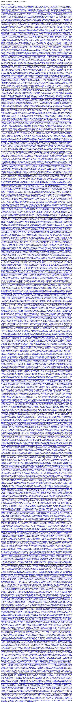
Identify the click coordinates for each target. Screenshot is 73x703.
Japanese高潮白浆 (38, 363)
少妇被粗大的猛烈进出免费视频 (57, 400)
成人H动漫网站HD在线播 (48, 473)
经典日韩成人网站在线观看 (62, 53)
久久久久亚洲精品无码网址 (31, 16)
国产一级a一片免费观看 (26, 288)
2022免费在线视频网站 (49, 336)
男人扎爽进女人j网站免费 (21, 89)
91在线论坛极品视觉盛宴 (33, 456)
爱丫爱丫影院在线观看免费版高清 (48, 485)
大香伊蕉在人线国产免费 (17, 310)
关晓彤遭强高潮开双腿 (61, 327)
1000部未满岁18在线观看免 (47, 671)
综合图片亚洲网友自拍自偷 (30, 343)
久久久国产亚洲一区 (54, 80)
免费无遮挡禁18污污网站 (36, 351)
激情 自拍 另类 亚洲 (8, 234)
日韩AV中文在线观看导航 (37, 677)
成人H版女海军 (10, 456)
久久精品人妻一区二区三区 (54, 509)
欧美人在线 (17, 212)
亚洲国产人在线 (29, 20)
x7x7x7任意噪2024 (31, 240)
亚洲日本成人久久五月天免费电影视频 (13, 364)
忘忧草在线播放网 (50, 112)
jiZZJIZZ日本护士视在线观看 (8, 503)
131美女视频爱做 (58, 366)
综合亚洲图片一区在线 (14, 27)
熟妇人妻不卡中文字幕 (64, 10)
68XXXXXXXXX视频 (8, 212)
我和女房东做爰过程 (8, 135)
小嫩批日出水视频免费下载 (21, 577)
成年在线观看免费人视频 (53, 546)
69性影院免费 (36, 161)
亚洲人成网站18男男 (11, 357)
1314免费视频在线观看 (47, 36)
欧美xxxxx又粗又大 (33, 318)
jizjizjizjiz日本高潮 (48, 151)
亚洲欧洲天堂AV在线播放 (48, 118)
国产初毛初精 (35, 333)
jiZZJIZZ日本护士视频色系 (36, 174)
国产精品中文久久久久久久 (65, 450)
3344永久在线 (12, 389)
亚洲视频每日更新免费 (33, 291)
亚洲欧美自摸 (65, 681)
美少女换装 (40, 205)
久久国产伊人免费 (41, 9)
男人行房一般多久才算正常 (11, 457)
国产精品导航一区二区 (7, 681)
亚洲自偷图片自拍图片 (35, 370)
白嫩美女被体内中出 (39, 69)
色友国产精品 (5, 288)
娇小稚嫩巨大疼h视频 (10, 232)
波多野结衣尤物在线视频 (64, 545)
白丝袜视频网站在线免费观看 (60, 227)
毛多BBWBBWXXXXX (17, 509)
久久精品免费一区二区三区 (30, 294)
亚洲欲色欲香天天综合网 (65, 696)
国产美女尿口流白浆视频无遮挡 (16, 221)
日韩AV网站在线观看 (64, 274)
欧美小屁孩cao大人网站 (60, 516)
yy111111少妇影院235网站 (42, 513)
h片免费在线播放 (60, 176)
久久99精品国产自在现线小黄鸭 (22, 486)
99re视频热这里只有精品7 (14, 384)
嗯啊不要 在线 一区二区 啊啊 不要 (33, 440)
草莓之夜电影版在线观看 (50, 152)
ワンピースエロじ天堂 (66, 271)
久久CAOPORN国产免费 (17, 294)
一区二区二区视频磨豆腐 (38, 76)
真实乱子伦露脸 (64, 647)
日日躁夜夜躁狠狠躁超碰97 (8, 247)
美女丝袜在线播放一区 (51, 181)
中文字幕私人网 (6, 644)
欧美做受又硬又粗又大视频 (63, 566)
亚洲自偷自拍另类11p (23, 457)
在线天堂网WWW (42, 96)
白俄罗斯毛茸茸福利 (56, 132)
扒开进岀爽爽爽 (27, 455)
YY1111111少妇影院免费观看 (63, 257)
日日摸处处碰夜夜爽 (64, 430)
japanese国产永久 (57, 7)
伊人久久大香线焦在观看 (59, 468)
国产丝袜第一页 (23, 228)
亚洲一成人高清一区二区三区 (12, 410)
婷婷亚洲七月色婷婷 (64, 518)
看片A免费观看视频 (38, 607)
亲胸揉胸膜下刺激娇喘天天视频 (39, 99)
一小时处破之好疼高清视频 (25, 152)
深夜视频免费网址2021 (57, 185)
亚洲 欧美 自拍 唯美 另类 (21, 278)
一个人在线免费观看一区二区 (36, 326)
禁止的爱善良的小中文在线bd (51, 10)
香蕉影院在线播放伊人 (36, 88)
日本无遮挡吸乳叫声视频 (24, 539)
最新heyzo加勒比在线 (42, 509)
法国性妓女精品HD (32, 168)
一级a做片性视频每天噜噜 (58, 632)
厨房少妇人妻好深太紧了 (32, 33)
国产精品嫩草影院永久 (15, 225)
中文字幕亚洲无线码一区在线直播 (51, 310)
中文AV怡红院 (52, 262)
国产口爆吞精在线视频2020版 (58, 23)
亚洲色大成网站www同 (20, 209)
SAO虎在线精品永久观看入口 (8, 449)
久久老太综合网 (46, 300)
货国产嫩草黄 (40, 414)
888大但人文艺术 (29, 75)
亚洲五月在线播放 (5, 647)
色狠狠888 (62, 205)
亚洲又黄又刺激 (45, 123)
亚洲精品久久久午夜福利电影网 (40, 265)
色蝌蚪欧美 (19, 455)
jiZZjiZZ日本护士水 (63, 614)
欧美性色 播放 (52, 635)
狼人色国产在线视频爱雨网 (55, 67)
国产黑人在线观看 (31, 207)
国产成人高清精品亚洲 (66, 551)
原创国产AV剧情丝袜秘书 (48, 244)
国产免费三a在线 (16, 468)
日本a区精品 (5, 597)
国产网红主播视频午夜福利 (14, 214)
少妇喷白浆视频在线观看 (20, 90)
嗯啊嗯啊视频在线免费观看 (16, 589)
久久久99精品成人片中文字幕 (35, 523)
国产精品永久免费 (65, 115)
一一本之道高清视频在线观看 (64, 426)
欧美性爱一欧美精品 (21, 389)
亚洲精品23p (55, 24)
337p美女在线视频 (23, 658)
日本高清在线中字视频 (13, 687)
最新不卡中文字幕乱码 (16, 581)
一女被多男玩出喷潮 (56, 492)
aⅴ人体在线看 (37, 525)
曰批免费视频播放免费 (36, 516)
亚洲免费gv (41, 397)
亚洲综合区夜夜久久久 (65, 254)
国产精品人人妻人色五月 (48, 237)
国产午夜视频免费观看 (55, 562)
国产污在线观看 (38, 436)
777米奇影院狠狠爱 (49, 338)
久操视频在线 (22, 244)
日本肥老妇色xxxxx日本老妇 (48, 53)
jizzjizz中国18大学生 (60, 37)
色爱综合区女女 (9, 688)
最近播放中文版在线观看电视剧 (21, 50)
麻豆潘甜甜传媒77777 (63, 602)
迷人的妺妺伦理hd (18, 409)
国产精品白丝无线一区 (17, 270)
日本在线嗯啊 (53, 389)
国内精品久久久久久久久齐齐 (61, 533)
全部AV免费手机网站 (48, 652)
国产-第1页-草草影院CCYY (58, 490)
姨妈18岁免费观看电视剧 (36, 225)
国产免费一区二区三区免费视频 (30, 488)
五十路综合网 (22, 12)
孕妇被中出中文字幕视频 (61, 264)
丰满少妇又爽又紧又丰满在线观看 (36, 42)
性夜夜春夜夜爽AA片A (36, 138)
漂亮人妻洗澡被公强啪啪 (32, 252)
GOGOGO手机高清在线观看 (44, 301)
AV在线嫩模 (43, 700)
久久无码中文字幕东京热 (33, 661)
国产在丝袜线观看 (39, 670)
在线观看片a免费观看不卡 (13, 399)
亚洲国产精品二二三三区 (46, 198)
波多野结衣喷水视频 (42, 277)
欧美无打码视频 (14, 164)
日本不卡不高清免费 (52, 55)
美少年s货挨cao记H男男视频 (7, 479)
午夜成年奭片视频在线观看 (17, 652)
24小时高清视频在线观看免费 (57, 300)
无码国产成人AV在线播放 (25, 588)
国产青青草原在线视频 (44, 128)
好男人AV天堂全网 (24, 419)
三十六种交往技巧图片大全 (31, 59)
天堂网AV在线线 (33, 644)
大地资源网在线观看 (10, 106)
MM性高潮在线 (39, 574)
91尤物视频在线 (57, 232)
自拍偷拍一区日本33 (62, 625)
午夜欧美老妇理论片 (14, 55)
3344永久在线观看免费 (54, 331)
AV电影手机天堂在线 (51, 341)
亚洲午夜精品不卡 (38, 295)
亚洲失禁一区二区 (16, 655)
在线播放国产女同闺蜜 (15, 129)
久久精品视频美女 (25, 594)
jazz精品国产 (15, 349)
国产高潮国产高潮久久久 (20, 155)
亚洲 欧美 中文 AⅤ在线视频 (51, 614)
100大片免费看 (38, 278)
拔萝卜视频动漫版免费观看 (30, 270)
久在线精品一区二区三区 (18, 617)
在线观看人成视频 (30, 508)
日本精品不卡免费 (65, 621)
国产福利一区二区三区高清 (43, 413)
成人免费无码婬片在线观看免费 (46, 584)
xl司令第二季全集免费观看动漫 (64, 612)
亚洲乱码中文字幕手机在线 (14, 549)
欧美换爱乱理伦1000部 (13, 182)
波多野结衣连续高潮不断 (36, 222)
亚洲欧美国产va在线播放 (20, 657)
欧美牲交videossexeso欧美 (50, 142)
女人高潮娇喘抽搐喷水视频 (27, 133)
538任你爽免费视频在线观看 (7, 4)
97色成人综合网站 (23, 393)
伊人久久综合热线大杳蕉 (12, 667)
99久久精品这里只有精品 (21, 605)
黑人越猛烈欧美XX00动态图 (9, 582)
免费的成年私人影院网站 (57, 12)
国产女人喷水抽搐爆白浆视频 (46, 121)
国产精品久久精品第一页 (40, 303)
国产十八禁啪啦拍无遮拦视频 (44, 169)
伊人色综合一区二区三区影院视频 (26, 250)
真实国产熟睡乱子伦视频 (16, 185)
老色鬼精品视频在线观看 (7, 396)
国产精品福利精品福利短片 (50, 574)
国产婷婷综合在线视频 (25, 447)
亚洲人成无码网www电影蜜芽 (46, 208)
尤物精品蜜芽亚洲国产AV (42, 542)
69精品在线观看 (30, 614)
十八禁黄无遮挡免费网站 (21, 176)
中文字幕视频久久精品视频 (38, 625)
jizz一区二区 (14, 30)
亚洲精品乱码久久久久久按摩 (50, 578)
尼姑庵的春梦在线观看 (44, 33)
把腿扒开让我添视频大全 (36, 449)
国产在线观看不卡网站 (41, 466)
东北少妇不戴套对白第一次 (36, 328)
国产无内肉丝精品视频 (27, 404)
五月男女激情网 (35, 49)
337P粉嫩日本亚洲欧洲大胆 (12, 685)
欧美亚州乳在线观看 (42, 541)
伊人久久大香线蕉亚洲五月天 (11, 591)
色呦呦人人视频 (63, 248)
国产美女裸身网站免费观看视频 (17, 9)
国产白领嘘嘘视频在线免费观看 (36, 501)
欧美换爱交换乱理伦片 (9, 607)
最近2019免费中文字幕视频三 (26, 175)
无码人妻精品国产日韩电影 (56, 240)
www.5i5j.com (22, 55)
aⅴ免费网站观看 (68, 673)
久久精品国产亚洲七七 (25, 374)
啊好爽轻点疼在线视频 (55, 52)
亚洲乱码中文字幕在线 (29, 311)
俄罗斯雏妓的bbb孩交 (6, 181)
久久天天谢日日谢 (8, 482)
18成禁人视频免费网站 (65, 478)
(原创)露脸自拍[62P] (11, 488)
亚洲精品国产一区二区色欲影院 (63, 644)
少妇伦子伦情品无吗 (22, 301)
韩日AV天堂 (9, 293)
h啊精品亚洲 (15, 168)
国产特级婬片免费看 (20, 231)
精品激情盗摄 (12, 554)
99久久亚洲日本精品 (39, 175)
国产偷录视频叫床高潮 (8, 661)
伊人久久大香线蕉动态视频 (44, 219)
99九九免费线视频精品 (8, 313)
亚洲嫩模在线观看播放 (36, 195)
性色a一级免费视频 (25, 212)
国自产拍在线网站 (39, 579)
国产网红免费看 (66, 447)
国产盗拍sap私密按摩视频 (35, 545)
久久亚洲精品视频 (8, 131)
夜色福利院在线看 (12, 23)
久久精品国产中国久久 (15, 645)
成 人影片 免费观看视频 (10, 351)
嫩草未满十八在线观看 (21, 125)
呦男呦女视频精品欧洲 (58, 131)
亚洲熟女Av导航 (68, 423)
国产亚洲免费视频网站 (48, 419)
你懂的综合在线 (14, 277)
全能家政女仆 (31, 460)
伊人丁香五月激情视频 (62, 564)
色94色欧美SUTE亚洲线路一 (46, 446)
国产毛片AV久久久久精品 (11, 145)
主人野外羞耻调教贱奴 (31, 12)
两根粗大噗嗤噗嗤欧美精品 (40, 592)
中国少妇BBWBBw (12, 115)
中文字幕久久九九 (63, 99)
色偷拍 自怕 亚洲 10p (7, 361)
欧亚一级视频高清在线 (24, 189)
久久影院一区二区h (34, 502)
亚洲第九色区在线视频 (65, 700)
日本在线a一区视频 (32, 301)
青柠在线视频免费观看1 (33, 230)
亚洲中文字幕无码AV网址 (8, 353)
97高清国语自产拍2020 (52, 158)
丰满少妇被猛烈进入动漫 (63, 268)
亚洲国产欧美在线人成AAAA (33, 403)
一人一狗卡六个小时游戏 (54, 677)
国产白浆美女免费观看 (33, 462)
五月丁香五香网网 (47, 186)
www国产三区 (57, 17)
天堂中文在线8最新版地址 (21, 523)
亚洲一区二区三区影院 (64, 313)
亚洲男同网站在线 (58, 433)
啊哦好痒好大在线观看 (7, 166)
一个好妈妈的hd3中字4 (31, 9)
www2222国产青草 (67, 652)
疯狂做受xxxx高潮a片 (30, 221)
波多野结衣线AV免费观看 (55, 532)
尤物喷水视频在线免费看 (57, 189)
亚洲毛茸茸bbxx (13, 22)
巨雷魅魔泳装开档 (46, 409)
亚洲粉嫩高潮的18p (61, 465)
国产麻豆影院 (45, 331)
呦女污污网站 (26, 158)
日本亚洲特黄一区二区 (19, 234)
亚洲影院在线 (24, 412)
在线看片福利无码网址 (32, 400)
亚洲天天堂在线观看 (29, 472)
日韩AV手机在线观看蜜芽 (34, 439)
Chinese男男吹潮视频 (52, 250)
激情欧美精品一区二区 (44, 601)
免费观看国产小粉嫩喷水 (58, 406)
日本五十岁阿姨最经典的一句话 (53, 42)
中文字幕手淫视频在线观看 (52, 376)
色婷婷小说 (25, 217)
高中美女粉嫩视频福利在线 (7, 178)
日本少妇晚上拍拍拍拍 (58, 370)
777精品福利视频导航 (29, 337)
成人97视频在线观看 (47, 505)
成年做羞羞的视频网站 (48, 515)
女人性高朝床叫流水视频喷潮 (24, 300)
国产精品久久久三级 (50, 19)
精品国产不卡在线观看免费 (46, 433)
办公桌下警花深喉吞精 (19, 443)
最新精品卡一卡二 (54, 251)
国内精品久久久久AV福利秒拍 (65, 403)
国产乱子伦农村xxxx (59, 245)
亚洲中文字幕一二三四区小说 (11, 463)
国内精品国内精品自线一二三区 (40, 290)
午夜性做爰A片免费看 (53, 308)
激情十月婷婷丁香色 (25, 611)
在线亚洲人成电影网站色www (40, 164)
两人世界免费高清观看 (45, 559)
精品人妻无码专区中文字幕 (61, 442)
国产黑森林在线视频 (26, 625)
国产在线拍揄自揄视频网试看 (37, 274)
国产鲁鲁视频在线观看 (20, 479)
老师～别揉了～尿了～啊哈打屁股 (50, 307)
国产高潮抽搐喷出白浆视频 (19, 251)
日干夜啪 (3, 502)
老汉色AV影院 (58, 473)
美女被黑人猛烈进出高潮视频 (11, 318)
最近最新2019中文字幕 (13, 156)
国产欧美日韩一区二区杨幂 (13, 69)
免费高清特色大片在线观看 (64, 627)
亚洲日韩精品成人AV (52, 65)
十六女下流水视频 (39, 614)
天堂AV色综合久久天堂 (38, 79)
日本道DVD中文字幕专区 (27, 597)
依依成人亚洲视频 (44, 591)
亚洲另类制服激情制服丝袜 (35, 515)
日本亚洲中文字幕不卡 (26, 640)
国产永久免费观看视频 (55, 102)
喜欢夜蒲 (56, 192)
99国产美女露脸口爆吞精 (63, 618)
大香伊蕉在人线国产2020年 (57, 502)
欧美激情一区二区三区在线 (33, 13)
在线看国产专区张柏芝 (53, 549)
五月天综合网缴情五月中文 (27, 376)
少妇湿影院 (59, 480)
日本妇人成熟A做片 (17, 293)
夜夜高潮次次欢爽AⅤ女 (52, 168)
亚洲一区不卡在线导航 (38, 184)
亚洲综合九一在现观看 (24, 235)
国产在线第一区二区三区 (26, 62)
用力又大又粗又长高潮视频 (63, 337)
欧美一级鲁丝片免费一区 (26, 532)
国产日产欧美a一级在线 (48, 125)
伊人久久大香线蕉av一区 (57, 191)
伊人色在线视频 (57, 350)
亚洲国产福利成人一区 (18, 338)
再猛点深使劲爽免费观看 (56, 154)
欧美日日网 (16, 341)
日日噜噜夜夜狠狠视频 (36, 648)
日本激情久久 (44, 238)
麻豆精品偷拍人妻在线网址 (24, 186)
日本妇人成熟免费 (31, 605)
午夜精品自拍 (50, 673)
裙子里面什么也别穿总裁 (64, 661)
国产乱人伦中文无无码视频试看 (18, 7)
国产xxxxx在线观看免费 (21, 56)
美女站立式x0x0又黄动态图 (39, 420)
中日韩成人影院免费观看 (57, 462)
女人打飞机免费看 (42, 168)
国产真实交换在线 (40, 637)
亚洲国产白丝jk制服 (8, 508)
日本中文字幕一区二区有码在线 (42, 132)
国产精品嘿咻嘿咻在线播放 (35, 402)
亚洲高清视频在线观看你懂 (32, 475)
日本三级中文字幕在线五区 (47, 522)
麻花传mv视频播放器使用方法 (47, 161)
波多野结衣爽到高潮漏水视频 (40, 254)
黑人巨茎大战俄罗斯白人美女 (15, 128)
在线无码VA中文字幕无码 (16, 414)
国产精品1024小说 (31, 172)
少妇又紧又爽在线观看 (28, 60)
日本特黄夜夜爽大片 (19, 574)
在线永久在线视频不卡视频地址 (59, 559)
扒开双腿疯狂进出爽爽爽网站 (15, 217)
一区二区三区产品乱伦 (50, 678)
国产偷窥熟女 (34, 685)
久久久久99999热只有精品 (9, 531)
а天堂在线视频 (56, 43)
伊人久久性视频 (4, 154)
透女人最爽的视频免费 (30, 112)
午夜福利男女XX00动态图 (47, 439)
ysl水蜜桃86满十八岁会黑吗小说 (64, 445)
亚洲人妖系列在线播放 (22, 542)
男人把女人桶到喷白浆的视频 (15, 241)
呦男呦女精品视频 (46, 463)
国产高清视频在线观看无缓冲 (26, 512)
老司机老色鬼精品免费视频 (64, 46)
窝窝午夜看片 (31, 199)
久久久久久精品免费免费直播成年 (51, 314)
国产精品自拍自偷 (58, 340)
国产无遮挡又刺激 (59, 303)
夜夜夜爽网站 (46, 328)
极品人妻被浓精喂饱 (37, 214)
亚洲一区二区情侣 (34, 334)
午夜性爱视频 (45, 284)
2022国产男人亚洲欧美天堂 (32, 394)
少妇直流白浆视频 (30, 493)
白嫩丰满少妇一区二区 (44, 371)
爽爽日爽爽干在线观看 (20, 37)
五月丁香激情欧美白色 (10, 192)
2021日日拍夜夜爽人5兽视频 (7, 380)
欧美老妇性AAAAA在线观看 (53, 700)
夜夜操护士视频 (55, 359)
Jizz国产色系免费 (17, 551)
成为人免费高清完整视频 (20, 264)
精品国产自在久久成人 (58, 47)
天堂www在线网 (38, 483)
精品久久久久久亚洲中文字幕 (49, 85)
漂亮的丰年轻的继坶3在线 (21, 426)
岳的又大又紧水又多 (14, 12)
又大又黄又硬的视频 (60, 548)
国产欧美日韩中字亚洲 (31, 452)
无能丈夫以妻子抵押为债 (23, 373)
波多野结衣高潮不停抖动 (21, 260)
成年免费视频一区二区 (8, 307)
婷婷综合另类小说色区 (50, 347)
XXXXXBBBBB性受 (23, 522)
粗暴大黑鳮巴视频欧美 (19, 688)
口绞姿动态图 (57, 288)
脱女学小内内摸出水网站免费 (58, 601)
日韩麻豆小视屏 (33, 432)
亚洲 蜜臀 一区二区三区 (54, 536)
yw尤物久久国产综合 (15, 287)
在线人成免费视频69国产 (30, 701)
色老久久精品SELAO (15, 693)
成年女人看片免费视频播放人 (17, 675)
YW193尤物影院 (51, 303)
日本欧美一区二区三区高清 (24, 45)
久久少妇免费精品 (16, 552)
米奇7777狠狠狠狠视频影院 (31, 575)
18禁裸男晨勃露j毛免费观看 (33, 479)
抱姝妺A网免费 (46, 436)
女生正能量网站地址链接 (50, 270)
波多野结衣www (8, 219)
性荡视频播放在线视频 (64, 80)
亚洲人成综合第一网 (20, 503)
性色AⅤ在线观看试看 (47, 14)
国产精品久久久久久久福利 (9, 455)
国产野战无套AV (21, 475)
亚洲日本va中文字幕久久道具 (14, 404)
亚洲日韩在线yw (39, 337)
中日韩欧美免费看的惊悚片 (63, 384)
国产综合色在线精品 (30, 466)
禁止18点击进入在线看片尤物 (22, 63)
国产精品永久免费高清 (19, 366)
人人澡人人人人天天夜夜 (22, 582)
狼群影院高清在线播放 (33, 559)
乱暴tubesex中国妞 (56, 323)
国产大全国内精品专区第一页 (19, 100)
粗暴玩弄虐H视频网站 (14, 142)
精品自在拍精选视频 (37, 300)
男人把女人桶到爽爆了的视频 (15, 436)
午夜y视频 (61, 546)
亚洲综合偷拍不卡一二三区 (32, 389)
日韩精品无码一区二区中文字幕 (10, 528)
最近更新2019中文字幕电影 (44, 148)
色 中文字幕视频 (5, 677)
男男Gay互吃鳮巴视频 (37, 548)
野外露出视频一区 (39, 680)
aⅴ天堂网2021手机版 (5, 584)
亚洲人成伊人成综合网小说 (13, 696)
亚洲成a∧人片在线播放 (8, 99)
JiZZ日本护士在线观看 (13, 148)
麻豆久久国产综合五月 (58, 654)
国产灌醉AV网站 (37, 383)
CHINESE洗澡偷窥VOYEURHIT (13, 39)
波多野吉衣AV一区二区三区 (12, 512)
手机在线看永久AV (52, 475)
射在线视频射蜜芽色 (66, 204)
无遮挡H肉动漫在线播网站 (7, 446)
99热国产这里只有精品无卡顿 (53, 631)
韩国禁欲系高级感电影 (23, 174)
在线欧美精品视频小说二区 (32, 690)
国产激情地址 (20, 416)
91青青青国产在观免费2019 (33, 377)
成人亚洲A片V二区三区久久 (38, 381)
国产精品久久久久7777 (15, 122)
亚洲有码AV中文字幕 (6, 496)
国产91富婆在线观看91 (50, 184)
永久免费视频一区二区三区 (41, 89)
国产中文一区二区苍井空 (65, 24)
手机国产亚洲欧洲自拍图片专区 (40, 532)
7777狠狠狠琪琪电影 (67, 346)
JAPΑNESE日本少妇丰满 (28, 181)
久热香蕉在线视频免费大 (33, 601)
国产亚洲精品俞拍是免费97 (32, 366)
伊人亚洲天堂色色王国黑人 (50, 337)
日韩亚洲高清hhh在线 (41, 604)
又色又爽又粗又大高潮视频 (23, 151)
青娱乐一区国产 (15, 205)
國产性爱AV (62, 351)
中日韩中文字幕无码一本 (16, 660)
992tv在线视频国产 (34, 208)
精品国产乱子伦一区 (32, 349)
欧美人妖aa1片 (67, 197)
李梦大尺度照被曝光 (46, 594)
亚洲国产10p (4, 404)
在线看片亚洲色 (38, 463)
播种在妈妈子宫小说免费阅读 (50, 417)
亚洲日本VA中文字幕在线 (53, 320)
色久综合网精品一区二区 (8, 121)
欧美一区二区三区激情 (47, 17)
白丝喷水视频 (25, 545)
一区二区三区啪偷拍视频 (53, 511)
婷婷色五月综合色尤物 (17, 533)
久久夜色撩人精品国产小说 (7, 123)
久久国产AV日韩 (23, 277)
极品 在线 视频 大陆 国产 (62, 667)
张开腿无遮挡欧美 (20, 16)
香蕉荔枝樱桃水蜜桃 (22, 317)
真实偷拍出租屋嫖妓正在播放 (38, 330)
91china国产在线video (30, 535)
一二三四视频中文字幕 (39, 512)
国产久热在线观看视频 (35, 135)
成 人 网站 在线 (66, 230)
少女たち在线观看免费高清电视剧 (10, 569)
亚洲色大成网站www (27, 290)
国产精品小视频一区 (55, 211)
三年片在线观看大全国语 (55, 513)
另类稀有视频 (13, 334)
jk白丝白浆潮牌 (57, 78)
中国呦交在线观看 (58, 208)
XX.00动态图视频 (9, 155)
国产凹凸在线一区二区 (59, 59)
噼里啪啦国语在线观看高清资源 (60, 252)
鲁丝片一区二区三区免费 (43, 617)
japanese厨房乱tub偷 (56, 346)
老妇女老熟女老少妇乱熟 (47, 242)
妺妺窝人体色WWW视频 (64, 158)
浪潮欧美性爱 (31, 89)
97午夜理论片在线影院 (20, 252)
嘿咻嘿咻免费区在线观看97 (52, 455)
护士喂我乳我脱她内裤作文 (38, 341)
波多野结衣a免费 (47, 490)
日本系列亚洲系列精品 (60, 295)
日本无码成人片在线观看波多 (55, 634)
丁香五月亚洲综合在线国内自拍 (17, 258)
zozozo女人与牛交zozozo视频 (11, 152)
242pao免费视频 (63, 359)
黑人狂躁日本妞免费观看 (36, 212)
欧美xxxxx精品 (48, 47)
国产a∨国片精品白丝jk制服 (51, 159)
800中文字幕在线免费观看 (46, 145)
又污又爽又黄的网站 (24, 478)
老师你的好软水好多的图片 (53, 357)
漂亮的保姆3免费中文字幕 (33, 30)
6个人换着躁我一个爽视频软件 (30, 297)
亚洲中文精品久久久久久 (20, 178)
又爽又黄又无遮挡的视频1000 (33, 109)
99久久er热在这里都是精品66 (28, 287)
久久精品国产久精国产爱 (43, 218)
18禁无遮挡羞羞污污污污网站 (20, 612)
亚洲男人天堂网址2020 (17, 680)
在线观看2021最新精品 (28, 409)
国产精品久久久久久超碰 (58, 688)
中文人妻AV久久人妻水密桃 (58, 479)
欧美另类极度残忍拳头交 (47, 232)
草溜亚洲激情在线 (15, 374)
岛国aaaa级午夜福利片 (34, 566)
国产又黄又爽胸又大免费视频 (10, 308)
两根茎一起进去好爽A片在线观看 (24, 184)
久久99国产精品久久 (26, 78)
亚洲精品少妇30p (11, 56)
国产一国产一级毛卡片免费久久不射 (24, 353)
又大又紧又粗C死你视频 (57, 495)
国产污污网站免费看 (36, 284)
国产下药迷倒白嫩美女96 (32, 387)
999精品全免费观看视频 (12, 673)
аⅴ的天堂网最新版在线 (29, 511)
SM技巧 (55, 377)
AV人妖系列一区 (24, 696)
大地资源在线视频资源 (16, 328)
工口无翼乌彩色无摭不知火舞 (64, 89)
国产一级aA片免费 (32, 634)
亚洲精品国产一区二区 (58, 261)
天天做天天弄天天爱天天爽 (22, 641)
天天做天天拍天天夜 (43, 634)
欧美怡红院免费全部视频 (7, 558)
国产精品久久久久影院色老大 (21, 460)
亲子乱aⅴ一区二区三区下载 (61, 118)
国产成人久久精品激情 (33, 453)
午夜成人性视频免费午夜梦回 (10, 435)
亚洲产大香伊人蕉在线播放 (8, 109)
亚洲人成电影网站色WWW (36, 419)
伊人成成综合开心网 (56, 599)
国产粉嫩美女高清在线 (29, 364)
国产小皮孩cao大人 (30, 503)
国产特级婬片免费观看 (56, 201)
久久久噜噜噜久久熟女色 (48, 630)
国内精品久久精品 (34, 141)
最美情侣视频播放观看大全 (60, 515)
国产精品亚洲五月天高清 (40, 227)
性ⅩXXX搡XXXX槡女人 (48, 110)
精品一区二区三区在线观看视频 (21, 208)
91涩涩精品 (22, 83)
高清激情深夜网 (29, 234)
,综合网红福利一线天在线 (36, 581)
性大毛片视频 (10, 483)
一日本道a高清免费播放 (50, 397)
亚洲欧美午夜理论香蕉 (52, 404)
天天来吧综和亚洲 (37, 110)
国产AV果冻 (10, 622)
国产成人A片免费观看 (41, 407)
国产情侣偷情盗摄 (32, 651)
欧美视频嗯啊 (45, 67)
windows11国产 (25, 655)
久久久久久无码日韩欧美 (36, 105)
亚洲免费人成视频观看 (40, 181)
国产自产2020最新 (49, 459)
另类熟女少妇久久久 (13, 459)
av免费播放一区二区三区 (30, 197)
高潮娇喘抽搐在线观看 (43, 400)
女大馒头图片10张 (30, 70)
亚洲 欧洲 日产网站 (49, 79)
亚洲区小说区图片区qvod (55, 628)
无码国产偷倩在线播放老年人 (43, 622)
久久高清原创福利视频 (52, 538)
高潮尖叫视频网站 (59, 133)
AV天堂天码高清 (17, 340)
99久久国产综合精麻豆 (39, 386)
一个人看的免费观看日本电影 (44, 172)
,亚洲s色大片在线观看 (30, 528)
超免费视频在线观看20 (21, 607)
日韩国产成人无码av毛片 (56, 230)
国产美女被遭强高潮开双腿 (25, 79)
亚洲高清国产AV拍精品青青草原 (35, 10)
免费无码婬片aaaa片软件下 (17, 480)
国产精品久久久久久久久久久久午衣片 (41, 526)
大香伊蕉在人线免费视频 (19, 112)
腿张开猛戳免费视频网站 (43, 281)
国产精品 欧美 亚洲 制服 (53, 217)
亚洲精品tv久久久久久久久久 (22, 598)
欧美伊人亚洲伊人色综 (29, 680)
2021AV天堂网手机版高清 (62, 678)
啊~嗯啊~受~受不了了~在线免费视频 (26, 149)
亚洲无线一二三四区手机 (22, 179)
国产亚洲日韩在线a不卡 (62, 598)
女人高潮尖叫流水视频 (9, 501)
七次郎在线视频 (29, 386)
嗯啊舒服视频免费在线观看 (20, 172)
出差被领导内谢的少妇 (7, 285)
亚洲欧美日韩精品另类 (47, 383)
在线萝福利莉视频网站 (61, 155)
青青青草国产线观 (59, 284)
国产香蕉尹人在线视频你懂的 (63, 386)
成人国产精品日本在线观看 (49, 182)
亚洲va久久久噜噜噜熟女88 (60, 446)
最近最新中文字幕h (13, 499)
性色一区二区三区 (9, 209)
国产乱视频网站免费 (60, 110)
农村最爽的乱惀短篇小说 (38, 338)
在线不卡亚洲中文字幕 (19, 665)
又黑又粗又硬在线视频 (48, 523)
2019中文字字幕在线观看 (59, 151)
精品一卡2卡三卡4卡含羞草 (7, 407)
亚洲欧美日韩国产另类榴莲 (52, 20)
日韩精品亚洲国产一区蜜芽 (40, 468)
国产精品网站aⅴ (43, 179)
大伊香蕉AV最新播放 (30, 52)
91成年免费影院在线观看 (41, 113)
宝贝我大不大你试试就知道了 (27, 204)
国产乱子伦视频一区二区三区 (62, 607)
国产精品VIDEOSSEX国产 (51, 569)
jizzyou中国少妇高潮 (57, 228)
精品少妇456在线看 (56, 657)
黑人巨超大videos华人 (20, 33)
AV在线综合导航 (51, 92)
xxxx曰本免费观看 (58, 652)
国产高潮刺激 (40, 270)
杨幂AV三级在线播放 (62, 457)
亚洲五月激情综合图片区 (51, 556)
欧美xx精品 (53, 566)
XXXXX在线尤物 (22, 541)
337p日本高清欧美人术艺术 (29, 102)
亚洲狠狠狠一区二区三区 (55, 199)
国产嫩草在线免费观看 (37, 588)
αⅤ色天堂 (23, 446)
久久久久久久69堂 (49, 624)
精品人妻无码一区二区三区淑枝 (19, 199)
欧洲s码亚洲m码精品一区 (55, 390)
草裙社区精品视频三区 (51, 16)
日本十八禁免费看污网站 (53, 136)
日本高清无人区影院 (65, 32)
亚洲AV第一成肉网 (47, 587)
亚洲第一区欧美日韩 (35, 145)
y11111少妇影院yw (18, 483)
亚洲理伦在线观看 (59, 419)
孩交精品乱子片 (32, 324)
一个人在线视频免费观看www (38, 22)
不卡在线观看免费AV (44, 304)
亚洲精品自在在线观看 (66, 132)
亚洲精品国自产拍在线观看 (20, 453)
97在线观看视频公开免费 (18, 628)
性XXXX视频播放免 (21, 224)
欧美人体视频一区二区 (34, 638)
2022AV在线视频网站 (36, 27)
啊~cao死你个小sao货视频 (57, 409)
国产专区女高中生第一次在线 (35, 35)
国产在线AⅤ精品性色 (64, 605)
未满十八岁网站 (66, 496)
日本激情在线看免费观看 (38, 624)
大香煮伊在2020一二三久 (16, 26)
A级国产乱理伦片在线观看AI (35, 125)
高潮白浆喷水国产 (46, 191)
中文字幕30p (17, 116)
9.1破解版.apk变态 (12, 317)
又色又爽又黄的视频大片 (31, 617)
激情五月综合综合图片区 (29, 556)
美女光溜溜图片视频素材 (13, 417)
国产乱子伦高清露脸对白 (64, 469)
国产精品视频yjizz (58, 125)
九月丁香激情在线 (41, 112)
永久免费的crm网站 (39, 470)
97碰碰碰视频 (56, 241)
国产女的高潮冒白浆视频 (32, 121)
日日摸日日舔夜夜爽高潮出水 (15, 323)
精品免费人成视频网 (56, 432)
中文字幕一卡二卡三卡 (42, 452)
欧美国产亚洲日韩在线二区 (29, 425)
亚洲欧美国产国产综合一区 (28, 129)
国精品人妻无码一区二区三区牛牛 (22, 49)
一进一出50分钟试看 (48, 533)
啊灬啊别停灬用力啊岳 (7, 657)
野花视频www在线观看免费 (62, 19)
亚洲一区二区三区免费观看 (35, 655)
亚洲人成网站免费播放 (51, 202)
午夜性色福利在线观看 (28, 483)
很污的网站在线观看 (63, 525)
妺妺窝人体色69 (68, 176)
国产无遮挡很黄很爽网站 (11, 45)
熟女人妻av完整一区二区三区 (21, 136)
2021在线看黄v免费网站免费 (12, 532)
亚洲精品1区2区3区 (9, 366)
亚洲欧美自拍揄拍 (25, 648)
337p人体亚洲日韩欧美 (31, 283)
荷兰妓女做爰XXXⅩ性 (40, 43)
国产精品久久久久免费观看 (42, 171)
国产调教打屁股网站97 (65, 393)
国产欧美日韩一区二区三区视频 (16, 32)
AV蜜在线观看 (60, 250)
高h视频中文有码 (42, 575)
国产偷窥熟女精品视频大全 (32, 446)
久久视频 (43, 57)
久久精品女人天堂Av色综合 (51, 50)
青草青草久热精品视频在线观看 (21, 327)
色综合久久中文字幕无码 (27, 552)
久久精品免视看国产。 (52, 687)
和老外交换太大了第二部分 (23, 351)
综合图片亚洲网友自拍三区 (57, 197)
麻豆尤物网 (49, 43)
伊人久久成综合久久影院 (52, 469)
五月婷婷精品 (15, 273)
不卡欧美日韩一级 (24, 587)
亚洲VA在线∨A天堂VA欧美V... (49, 260)
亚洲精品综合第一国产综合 (52, 508)
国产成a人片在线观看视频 (63, 234)
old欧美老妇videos (66, 630)
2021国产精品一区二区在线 (57, 622)
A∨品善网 (48, 83)
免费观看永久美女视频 (10, 139)
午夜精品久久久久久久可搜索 (41, 321)
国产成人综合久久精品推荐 (44, 595)
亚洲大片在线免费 (33, 499)
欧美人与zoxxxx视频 (8, 208)
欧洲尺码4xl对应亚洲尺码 (23, 85)
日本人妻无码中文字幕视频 (9, 324)
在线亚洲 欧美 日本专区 (40, 122)
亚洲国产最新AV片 (58, 624)
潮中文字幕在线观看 (23, 499)
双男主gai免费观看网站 (36, 344)
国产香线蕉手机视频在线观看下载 (22, 131)
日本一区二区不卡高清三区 (56, 591)
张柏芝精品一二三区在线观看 (51, 518)
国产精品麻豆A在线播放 (11, 521)
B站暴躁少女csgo (56, 148)
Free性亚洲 (19, 154)
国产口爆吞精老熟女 (62, 65)
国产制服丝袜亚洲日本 (45, 380)
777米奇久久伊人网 (66, 379)
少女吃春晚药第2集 (53, 558)
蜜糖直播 (66, 294)
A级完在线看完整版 (65, 571)
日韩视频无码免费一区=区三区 (39, 46)
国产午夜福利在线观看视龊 (57, 371)
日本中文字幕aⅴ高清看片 (62, 92)
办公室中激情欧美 (39, 465)
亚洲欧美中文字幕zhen (46, 224)
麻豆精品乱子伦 (17, 640)
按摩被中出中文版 (57, 242)
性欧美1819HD (33, 158)
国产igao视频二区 (29, 347)
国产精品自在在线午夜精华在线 (46, 59)
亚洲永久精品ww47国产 (39, 469)
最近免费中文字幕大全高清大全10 (23, 99)
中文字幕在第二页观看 (6, 533)
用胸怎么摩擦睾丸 (41, 158)
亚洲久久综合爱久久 (56, 399)
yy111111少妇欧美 (41, 605)
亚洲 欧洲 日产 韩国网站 (31, 219)
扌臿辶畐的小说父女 (59, 423)
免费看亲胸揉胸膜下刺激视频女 (52, 76)
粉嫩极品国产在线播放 (61, 221)
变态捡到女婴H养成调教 (59, 383)
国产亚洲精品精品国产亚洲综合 (51, 156)
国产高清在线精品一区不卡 (38, 66)
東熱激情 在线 (30, 278)
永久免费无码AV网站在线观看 (26, 295)
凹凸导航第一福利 (9, 402)
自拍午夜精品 (39, 129)
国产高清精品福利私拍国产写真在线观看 (23, 65)
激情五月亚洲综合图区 (48, 655)
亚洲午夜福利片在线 (63, 149)
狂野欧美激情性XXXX (53, 493)
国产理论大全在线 (27, 518)
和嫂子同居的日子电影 (31, 148)
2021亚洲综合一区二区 (28, 525)
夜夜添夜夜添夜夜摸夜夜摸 (30, 509)
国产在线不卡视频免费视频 (34, 191)
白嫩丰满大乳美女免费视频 (21, 307)
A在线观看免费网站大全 (17, 630)
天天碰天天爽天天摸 (21, 519)
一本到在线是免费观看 (39, 347)
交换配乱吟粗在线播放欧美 (30, 218)
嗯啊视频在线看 (60, 575)
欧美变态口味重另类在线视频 (41, 115)
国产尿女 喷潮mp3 (17, 545)
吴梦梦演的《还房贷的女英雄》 (54, 287)
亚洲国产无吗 (10, 671)
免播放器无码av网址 (54, 248)
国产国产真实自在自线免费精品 (25, 115)
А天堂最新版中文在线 (6, 552)
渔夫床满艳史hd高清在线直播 (44, 346)
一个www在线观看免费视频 (57, 105)
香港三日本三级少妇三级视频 (58, 146)
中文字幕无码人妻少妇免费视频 (14, 274)
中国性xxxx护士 (12, 154)
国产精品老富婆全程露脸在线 (49, 88)
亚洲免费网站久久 (42, 450)
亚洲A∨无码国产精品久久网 (40, 694)
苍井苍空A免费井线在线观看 (60, 126)
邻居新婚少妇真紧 (35, 539)
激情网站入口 (49, 62)
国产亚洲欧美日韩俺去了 (29, 513)
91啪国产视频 (67, 654)
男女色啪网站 (59, 231)
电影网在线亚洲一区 (48, 78)
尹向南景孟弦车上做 (26, 354)
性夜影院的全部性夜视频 (33, 317)
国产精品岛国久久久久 (8, 171)
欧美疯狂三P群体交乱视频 (33, 100)
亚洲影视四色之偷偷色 (26, 526)
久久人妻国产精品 (23, 591)
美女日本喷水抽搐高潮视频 (17, 75)
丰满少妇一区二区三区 (47, 402)
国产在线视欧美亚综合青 (8, 605)
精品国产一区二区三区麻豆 (55, 290)
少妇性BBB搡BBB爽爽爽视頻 (58, 83)
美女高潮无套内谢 (29, 618)
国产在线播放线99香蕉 (65, 35)
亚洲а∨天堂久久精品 (58, 62)
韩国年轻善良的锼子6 (13, 215)
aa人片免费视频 (49, 66)
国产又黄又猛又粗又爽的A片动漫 (42, 562)
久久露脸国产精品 (40, 50)
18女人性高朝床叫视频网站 (45, 654)
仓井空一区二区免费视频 (64, 417)
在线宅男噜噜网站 (22, 169)
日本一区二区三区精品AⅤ (47, 135)
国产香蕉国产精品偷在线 (40, 20)
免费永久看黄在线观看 (12, 40)
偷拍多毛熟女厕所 (40, 647)
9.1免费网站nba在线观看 (47, 194)
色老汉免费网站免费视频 (58, 638)
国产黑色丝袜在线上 (23, 667)
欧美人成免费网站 (53, 651)
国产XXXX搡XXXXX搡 (9, 63)
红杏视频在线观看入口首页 (22, 502)
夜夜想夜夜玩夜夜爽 (32, 541)
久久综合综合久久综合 (13, 608)
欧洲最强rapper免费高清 (17, 518)
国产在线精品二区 (67, 141)
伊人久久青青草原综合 (53, 277)
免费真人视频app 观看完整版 (54, 9)
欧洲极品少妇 (25, 328)
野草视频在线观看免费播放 (33, 251)
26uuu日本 (68, 275)
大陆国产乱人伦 (31, 202)
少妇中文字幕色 (49, 423)
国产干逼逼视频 (34, 304)
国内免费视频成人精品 (23, 118)
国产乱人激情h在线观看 (38, 518)
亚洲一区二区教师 (53, 235)
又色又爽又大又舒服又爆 (63, 16)
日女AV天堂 (6, 515)
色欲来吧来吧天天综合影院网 (55, 106)
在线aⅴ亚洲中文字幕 (35, 485)
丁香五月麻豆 (5, 201)
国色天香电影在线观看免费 (13, 611)
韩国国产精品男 (19, 383)
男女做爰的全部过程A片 (32, 55)
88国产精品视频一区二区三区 (39, 585)
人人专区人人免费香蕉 (22, 356)
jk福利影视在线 (12, 440)
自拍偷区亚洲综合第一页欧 (22, 485)
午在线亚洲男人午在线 (15, 648)
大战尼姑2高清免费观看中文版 (61, 66)
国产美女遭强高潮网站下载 (37, 678)
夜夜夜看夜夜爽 (8, 251)
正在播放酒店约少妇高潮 (34, 658)
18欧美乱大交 (46, 642)
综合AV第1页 (10, 690)
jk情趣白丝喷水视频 (25, 88)
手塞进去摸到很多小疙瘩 (49, 548)
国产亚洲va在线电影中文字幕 (28, 693)
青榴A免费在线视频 (57, 69)
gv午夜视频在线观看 (54, 577)
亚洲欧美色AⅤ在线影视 (49, 667)
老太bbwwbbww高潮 (62, 260)
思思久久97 (46, 262)
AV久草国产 (61, 377)
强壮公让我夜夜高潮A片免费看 (43, 460)
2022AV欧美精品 (5, 76)
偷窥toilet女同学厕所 (54, 100)
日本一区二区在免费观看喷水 (56, 171)
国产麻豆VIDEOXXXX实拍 (43, 211)
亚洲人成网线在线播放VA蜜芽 (55, 108)
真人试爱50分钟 (62, 425)
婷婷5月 (4, 696)
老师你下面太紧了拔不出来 (22, 232)
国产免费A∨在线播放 (57, 138)
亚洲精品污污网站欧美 (24, 673)
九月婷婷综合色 (64, 436)
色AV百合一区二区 (15, 88)
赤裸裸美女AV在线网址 (36, 417)
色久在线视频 (25, 506)
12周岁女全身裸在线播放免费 (51, 579)
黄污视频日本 (58, 630)
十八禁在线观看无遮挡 (10, 222)
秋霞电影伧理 (52, 166)
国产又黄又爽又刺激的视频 (56, 258)
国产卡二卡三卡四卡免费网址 (12, 262)
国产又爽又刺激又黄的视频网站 (21, 135)
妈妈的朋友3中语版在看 (32, 492)
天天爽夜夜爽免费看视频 (37, 430)
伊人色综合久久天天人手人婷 (14, 585)
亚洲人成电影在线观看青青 (58, 697)
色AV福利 (56, 121)
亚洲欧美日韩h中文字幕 (60, 412)
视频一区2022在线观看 (37, 374)
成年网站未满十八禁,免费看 (9, 103)
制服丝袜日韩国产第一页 (22, 638)
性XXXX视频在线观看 (63, 247)
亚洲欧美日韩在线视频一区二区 (30, 185)
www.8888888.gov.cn (55, 691)
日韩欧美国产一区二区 (54, 621)
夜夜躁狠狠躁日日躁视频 (15, 546)
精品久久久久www (64, 691)
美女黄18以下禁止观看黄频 (48, 273)
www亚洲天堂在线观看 (42, 162)
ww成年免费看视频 (59, 459)
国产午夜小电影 (21, 442)
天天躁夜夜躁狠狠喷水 (56, 447)
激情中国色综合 (67, 495)
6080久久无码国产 (12, 301)
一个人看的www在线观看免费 (39, 675)
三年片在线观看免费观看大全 (63, 166)
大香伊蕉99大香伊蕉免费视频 (38, 357)
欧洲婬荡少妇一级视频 (6, 303)
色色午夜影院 (61, 129)
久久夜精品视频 (13, 201)
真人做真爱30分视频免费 (49, 45)
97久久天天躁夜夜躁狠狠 (32, 519)
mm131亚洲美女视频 (10, 638)
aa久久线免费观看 (57, 14)
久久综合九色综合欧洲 (15, 571)
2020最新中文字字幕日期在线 (61, 178)
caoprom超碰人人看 (5, 122)
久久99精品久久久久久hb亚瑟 (47, 412)
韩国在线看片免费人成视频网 (26, 592)
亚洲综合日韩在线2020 (32, 561)
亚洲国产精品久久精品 (16, 496)
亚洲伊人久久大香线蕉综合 (12, 35)
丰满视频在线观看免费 (9, 326)
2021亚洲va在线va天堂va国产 (16, 271)
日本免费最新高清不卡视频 (7, 47)
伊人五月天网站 (62, 316)
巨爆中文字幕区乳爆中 (47, 225)
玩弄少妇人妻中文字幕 (27, 551)
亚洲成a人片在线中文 (48, 7)
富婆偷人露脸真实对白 (63, 574)
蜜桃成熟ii (29, 90)
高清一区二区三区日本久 (16, 432)
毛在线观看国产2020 (66, 143)
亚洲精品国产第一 (21, 30)
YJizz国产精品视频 (16, 303)
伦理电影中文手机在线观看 (45, 297)
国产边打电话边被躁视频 (22, 462)
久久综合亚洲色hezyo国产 (27, 469)
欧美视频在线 (54, 443)
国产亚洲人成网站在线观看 (23, 98)
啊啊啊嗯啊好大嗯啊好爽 (45, 139)
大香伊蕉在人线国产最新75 (32, 248)
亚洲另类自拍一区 (5, 660)
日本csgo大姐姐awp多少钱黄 (19, 248)
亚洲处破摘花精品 (44, 558)
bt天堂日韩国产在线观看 (15, 367)
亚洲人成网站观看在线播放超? (48, 63)
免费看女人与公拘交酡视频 (24, 22)
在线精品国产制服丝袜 (46, 126)
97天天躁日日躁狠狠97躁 (61, 237)
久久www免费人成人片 (42, 651)
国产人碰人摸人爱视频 (6, 635)
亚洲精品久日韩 (22, 308)
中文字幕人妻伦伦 (42, 571)
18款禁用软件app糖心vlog (33, 700)
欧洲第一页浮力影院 (63, 640)
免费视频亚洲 (42, 16)
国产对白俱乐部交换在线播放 (59, 664)
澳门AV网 (30, 176)
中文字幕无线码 (60, 182)
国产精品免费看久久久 (43, 313)
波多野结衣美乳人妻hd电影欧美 (54, 22)
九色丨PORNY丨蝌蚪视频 (22, 501)
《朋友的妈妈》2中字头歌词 (18, 452)
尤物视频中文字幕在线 (20, 121)
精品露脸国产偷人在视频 (16, 240)
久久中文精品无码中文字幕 (10, 85)
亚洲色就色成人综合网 (22, 654)
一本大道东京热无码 (7, 72)
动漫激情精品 (66, 67)
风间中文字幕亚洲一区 (58, 648)
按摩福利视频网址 (23, 35)
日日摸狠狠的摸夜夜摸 (12, 194)
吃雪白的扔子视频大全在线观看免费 (21, 361)
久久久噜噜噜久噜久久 (23, 435)
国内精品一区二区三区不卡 (8, 138)
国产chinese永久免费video (28, 93)
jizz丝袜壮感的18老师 (9, 575)
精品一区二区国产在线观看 (21, 402)
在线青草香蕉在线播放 (33, 139)
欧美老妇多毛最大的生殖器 (43, 258)
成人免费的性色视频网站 (17, 119)
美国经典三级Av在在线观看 (18, 254)
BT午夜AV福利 (41, 247)
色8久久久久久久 (43, 422)
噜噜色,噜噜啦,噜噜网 (32, 390)
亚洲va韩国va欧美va (19, 413)
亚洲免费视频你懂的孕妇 (17, 536)
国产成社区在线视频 (34, 696)
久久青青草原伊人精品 (22, 324)
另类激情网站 (15, 658)
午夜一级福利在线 (20, 247)
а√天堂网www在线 (52, 539)
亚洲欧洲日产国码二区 (8, 544)
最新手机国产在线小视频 (45, 684)
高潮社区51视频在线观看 (43, 294)
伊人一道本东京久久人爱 (56, 141)
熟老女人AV (57, 207)
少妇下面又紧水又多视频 (25, 333)
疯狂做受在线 (46, 240)
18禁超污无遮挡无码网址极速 (47, 37)
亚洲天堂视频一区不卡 (29, 407)
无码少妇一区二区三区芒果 (42, 119)
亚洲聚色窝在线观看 (20, 380)
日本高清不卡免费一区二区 (52, 512)
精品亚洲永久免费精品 (37, 480)
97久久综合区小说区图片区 (61, 440)
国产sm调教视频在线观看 (54, 453)
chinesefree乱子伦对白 (46, 632)
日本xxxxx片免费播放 (21, 314)
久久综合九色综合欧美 (44, 141)
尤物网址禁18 (15, 228)
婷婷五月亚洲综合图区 (35, 544)
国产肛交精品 (59, 658)
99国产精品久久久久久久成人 (61, 72)
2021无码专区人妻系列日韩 (32, 192)
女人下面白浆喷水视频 (51, 640)
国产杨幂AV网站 (39, 496)
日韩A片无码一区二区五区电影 (18, 422)
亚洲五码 (23, 306)
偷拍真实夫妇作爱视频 (45, 479)
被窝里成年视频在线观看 (27, 468)
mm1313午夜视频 (9, 453)
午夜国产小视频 (24, 632)
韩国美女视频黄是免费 (65, 244)
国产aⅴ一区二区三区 (22, 281)
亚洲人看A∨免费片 (18, 17)
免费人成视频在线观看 (52, 488)
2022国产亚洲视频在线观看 (32, 684)
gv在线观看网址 (58, 615)
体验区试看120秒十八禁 (34, 632)
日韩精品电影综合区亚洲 (19, 20)
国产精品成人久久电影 (57, 684)
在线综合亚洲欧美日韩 (6, 468)
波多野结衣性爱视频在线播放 (26, 671)
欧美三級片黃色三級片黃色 (15, 267)
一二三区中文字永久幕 (41, 528)
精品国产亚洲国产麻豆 (10, 300)
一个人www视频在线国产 (16, 678)
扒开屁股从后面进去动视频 (62, 353)
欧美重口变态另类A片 (59, 609)
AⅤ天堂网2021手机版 (35, 506)
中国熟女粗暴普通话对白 (37, 235)
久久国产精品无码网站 (40, 320)
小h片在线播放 (57, 338)
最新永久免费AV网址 (22, 429)
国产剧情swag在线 (32, 217)
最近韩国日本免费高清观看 (25, 156)
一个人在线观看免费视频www (49, 384)
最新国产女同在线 (22, 40)
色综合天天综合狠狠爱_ (59, 589)
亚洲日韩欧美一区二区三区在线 (8, 36)
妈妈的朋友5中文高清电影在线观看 (11, 381)
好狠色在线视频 (34, 673)
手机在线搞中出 (54, 525)
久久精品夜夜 (15, 79)
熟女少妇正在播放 (67, 366)
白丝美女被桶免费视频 (37, 152)
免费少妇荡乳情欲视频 (62, 39)
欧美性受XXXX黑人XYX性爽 (34, 331)
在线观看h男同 (37, 264)
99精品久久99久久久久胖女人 (65, 556)
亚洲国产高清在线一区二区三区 (26, 650)
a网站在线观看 (38, 155)
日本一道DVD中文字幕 (46, 109)
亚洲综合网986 (5, 320)
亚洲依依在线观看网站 (50, 680)
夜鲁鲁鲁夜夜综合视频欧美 (43, 102)
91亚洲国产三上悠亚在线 (51, 457)
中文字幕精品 (15, 697)
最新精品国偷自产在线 (50, 221)
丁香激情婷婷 (38, 630)
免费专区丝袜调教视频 (13, 175)
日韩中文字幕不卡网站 (59, 655)
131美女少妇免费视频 (50, 386)
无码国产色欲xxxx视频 (6, 427)
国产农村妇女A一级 (63, 298)
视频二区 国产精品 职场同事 (65, 443)
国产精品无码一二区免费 (64, 578)
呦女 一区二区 (11, 577)
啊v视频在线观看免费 (10, 184)
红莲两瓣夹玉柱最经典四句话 (46, 519)
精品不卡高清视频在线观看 (53, 466)
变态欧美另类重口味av (33, 261)
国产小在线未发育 (19, 575)
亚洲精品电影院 (64, 265)
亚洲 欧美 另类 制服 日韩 (13, 235)
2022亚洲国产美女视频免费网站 (42, 691)
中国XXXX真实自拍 (29, 691)
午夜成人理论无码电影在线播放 (15, 691)
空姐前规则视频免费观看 (20, 476)
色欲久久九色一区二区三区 (65, 159)
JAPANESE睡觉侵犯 (25, 384)
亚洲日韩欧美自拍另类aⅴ (14, 133)
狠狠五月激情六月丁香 (24, 194)
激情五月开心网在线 (8, 574)
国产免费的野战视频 (16, 620)
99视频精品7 (57, 571)
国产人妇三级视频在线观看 (52, 103)
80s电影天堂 (50, 468)
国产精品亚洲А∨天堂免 (26, 379)
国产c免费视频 (48, 69)
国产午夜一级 (9, 387)
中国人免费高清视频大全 (54, 333)
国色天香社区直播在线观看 (7, 476)
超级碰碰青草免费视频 (13, 450)
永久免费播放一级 (43, 333)
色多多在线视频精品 (11, 542)
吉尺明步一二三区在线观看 (41, 536)
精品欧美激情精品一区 (13, 189)
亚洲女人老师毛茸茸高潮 (48, 278)
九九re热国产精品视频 (50, 381)
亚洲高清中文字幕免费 (33, 215)
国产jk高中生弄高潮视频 (15, 609)
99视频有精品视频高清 (44, 316)
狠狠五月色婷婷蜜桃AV (46, 403)
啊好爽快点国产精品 (59, 673)
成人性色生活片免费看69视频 (32, 433)
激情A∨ (46, 677)
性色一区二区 (12, 314)
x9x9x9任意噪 (54, 526)
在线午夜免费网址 (48, 205)
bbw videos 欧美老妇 (21, 565)
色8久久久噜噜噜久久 (66, 392)
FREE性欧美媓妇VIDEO (47, 641)
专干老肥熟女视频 (9, 490)
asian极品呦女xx (25, 225)
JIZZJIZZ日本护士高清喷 (63, 215)
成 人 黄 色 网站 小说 (60, 503)
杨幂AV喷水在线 (53, 123)
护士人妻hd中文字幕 (21, 493)
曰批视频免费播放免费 (8, 377)
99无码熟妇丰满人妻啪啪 (9, 14)
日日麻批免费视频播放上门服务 (13, 423)
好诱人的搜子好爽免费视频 (11, 174)
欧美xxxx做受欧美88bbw (41, 106)
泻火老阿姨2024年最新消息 (49, 612)
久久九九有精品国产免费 (52, 668)
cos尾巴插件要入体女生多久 (16, 631)
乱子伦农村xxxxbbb (6, 617)
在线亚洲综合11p (66, 164)
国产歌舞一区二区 (47, 6)
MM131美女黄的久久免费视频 (21, 370)
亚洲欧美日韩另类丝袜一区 (44, 657)
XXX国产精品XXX (46, 697)
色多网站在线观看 (54, 304)
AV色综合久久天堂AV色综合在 (46, 116)
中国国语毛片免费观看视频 (36, 86)
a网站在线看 (52, 284)
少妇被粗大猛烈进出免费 (8, 523)
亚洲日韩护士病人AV (47, 648)
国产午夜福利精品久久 (45, 462)
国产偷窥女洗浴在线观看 (10, 98)
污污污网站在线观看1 (8, 49)
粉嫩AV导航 (5, 204)
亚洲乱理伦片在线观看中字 (36, 151)
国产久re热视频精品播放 (20, 690)
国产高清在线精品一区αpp (41, 204)
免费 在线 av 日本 (57, 683)
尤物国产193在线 (12, 125)
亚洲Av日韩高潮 (63, 156)
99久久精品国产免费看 (9, 511)
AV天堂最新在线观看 (49, 285)
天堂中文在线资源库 (40, 508)
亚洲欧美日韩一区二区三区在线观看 (19, 261)
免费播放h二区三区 (22, 651)
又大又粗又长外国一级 (10, 151)
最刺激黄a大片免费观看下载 (46, 72)
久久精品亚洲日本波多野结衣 (63, 349)
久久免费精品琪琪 (8, 665)
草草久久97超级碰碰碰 (12, 255)
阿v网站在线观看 (49, 637)
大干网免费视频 (64, 310)
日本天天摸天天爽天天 (56, 463)
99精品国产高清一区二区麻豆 (54, 317)
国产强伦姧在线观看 (45, 566)
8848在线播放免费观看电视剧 (24, 53)
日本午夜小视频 (17, 637)
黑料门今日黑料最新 (64, 308)
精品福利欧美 (47, 359)
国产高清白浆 (15, 670)
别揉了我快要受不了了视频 (40, 597)
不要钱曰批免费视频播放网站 (54, 49)
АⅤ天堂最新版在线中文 (42, 324)
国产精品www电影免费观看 (46, 356)
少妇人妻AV (55, 693)
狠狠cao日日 (52, 674)
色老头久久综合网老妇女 (63, 381)
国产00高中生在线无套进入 (45, 228)
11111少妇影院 (41, 83)
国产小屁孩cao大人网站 (12, 359)
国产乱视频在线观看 (8, 102)
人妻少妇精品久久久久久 (31, 495)
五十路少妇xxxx (42, 55)
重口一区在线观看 (61, 373)
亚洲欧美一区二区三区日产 (46, 698)
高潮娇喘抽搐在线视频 (9, 492)
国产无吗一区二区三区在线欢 (9, 439)
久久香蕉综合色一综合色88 (27, 188)
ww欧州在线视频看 (8, 640)
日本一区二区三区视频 (50, 175)
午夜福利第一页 (36, 32)
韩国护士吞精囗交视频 (6, 6)
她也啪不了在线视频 (24, 566)
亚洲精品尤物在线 (36, 53)
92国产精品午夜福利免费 (51, 247)
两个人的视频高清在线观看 (59, 195)
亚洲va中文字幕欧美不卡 (59, 449)
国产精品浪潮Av (57, 587)
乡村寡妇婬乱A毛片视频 (51, 627)
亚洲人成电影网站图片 (38, 178)
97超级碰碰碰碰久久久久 (38, 564)
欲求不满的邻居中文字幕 (20, 123)
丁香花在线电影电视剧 (66, 466)
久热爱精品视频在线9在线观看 (47, 30)
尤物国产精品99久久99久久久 (27, 262)
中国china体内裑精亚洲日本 (17, 343)
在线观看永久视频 (20, 106)
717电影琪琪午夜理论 (9, 278)
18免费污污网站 (66, 22)
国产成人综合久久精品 (43, 685)
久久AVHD (8, 422)
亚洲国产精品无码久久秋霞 (27, 489)
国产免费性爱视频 (31, 281)
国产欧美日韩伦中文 (29, 363)
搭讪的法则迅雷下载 (36, 594)
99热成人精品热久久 (46, 255)
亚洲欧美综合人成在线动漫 (51, 470)
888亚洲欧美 (15, 683)
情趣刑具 (45, 351)
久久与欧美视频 (44, 539)
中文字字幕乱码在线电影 (25, 284)
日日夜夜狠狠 (24, 634)
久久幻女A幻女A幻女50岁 (10, 92)
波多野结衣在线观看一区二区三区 (62, 611)
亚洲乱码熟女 (53, 483)
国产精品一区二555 (65, 162)
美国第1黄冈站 (4, 182)
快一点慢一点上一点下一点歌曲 (42, 271)
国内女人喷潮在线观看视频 (47, 435)
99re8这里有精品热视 (21, 103)
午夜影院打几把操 (23, 273)
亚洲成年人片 (56, 478)
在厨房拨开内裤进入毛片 (14, 43)
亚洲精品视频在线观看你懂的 (45, 241)
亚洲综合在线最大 (23, 168)
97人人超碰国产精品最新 (15, 412)
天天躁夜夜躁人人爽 (65, 357)
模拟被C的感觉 (22, 316)
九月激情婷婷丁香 (28, 473)
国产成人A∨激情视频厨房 (31, 443)
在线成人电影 (43, 317)
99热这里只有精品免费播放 (28, 143)
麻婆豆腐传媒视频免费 (64, 168)
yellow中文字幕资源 (38, 156)
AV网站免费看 (29, 161)
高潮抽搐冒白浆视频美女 (44, 492)
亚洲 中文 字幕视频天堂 (6, 207)
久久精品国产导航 (5, 225)
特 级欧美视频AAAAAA (20, 700)
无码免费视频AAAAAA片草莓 (9, 110)
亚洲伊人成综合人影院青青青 (55, 597)
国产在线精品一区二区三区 (32, 37)
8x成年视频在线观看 (25, 608)
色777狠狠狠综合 (49, 178)
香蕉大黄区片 (5, 22)
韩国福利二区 (18, 143)
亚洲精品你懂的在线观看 (19, 346)
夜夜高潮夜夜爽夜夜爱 (35, 435)
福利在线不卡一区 (63, 188)
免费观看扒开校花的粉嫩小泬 (35, 612)
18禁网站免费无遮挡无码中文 (14, 290)
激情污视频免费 (39, 262)
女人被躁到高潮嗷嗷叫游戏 (63, 347)
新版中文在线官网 (60, 175)
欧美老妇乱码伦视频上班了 (12, 478)
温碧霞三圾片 (65, 290)
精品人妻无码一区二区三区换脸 (44, 56)
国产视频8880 (49, 370)
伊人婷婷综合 (42, 49)
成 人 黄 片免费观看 (41, 410)
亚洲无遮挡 (32, 50)
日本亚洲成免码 (20, 531)
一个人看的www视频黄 (36, 182)
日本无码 (16, 671)
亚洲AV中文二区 (46, 525)
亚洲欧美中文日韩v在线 (58, 6)
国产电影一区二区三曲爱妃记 (20, 82)
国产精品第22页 (4, 142)
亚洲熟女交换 (15, 538)
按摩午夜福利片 (32, 298)
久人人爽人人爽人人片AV (11, 650)
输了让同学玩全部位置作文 (11, 298)
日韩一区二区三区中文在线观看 (52, 414)
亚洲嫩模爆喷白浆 (31, 103)
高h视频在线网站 (49, 131)
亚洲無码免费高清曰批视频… (22, 86)
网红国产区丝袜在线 (39, 569)
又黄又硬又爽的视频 (53, 46)
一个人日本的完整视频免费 (9, 429)
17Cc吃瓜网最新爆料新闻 (20, 661)
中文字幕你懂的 (10, 413)
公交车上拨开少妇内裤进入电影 (32, 238)
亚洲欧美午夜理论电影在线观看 (45, 589)
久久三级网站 (4, 133)
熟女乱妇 (3, 145)
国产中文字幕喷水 (20, 433)
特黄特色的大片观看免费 (38, 285)
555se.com (58, 379)
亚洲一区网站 (41, 644)
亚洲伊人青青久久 (28, 383)
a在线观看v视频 (66, 597)
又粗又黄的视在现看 (47, 478)
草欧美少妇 (16, 316)
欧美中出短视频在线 (10, 462)
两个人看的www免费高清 (28, 165)
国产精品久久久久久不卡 (46, 261)
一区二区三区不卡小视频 (19, 508)
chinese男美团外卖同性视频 (49, 354)
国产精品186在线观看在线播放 (16, 59)
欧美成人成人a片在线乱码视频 (33, 224)
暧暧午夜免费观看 (25, 423)
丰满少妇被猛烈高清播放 (7, 161)
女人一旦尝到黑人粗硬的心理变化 (51, 35)
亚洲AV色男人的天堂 (53, 592)
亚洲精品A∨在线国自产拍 (49, 327)
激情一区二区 (17, 681)
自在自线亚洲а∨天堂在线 (33, 558)
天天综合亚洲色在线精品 (44, 443)
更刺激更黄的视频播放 (53, 351)
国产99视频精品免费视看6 (8, 392)
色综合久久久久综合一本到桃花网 (55, 650)
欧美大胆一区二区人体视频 (9, 513)
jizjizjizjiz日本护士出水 (15, 306)
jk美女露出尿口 (45, 275)
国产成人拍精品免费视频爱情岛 (12, 400)
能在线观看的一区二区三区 (39, 663)
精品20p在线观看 (48, 683)
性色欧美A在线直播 (30, 159)
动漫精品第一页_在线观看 (39, 640)
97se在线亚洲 (64, 42)
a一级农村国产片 (59, 435)
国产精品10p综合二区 (55, 271)
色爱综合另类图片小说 (48, 374)
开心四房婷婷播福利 (21, 492)
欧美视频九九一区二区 (17, 473)
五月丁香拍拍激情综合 (50, 660)
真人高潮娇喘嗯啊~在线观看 (61, 194)
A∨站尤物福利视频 (62, 123)
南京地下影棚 (29, 29)
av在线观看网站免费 (19, 602)
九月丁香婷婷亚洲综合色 (20, 456)
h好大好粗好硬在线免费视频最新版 (51, 165)
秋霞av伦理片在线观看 (65, 343)
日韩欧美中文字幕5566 (33, 356)
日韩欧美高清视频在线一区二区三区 (23, 47)
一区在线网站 (14, 522)
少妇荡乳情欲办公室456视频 (53, 555)
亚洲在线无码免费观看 (41, 511)
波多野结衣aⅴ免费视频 (27, 642)
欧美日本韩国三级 (23, 318)
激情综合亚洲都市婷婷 (31, 346)
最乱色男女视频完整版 (23, 145)
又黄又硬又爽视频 (15, 489)
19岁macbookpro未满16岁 (59, 145)
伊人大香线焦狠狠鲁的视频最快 (19, 674)
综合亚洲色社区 (31, 155)
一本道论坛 (60, 88)
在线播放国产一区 (21, 24)
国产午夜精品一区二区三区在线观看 (61, 139)
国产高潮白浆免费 (37, 473)
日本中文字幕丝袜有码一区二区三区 (38, 92)
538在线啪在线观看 (15, 19)
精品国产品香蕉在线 (41, 136)
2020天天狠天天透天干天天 (31, 146)
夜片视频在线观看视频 (8, 89)
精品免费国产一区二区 (44, 502)
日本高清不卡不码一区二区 (34, 260)
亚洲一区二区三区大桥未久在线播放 (36, 268)
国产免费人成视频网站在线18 (59, 361)
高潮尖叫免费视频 (65, 76)
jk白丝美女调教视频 (27, 293)
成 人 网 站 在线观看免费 (64, 608)
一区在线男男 (45, 222)
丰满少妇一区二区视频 (63, 413)
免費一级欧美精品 (57, 98)
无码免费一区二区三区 (38, 459)
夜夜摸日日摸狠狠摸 (10, 502)
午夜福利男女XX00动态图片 (36, 373)
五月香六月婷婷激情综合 (20, 242)
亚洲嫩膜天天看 (25, 620)
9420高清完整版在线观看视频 (26, 463)
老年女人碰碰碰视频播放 (15, 597)
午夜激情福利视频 (44, 100)
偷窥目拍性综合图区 (56, 318)
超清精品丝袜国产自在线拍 (19, 614)
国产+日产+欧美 (30, 668)
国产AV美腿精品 (32, 162)
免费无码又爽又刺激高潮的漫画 (36, 457)
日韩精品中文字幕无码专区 (8, 16)
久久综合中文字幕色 (58, 224)
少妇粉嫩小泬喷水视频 (39, 660)
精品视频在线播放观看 (24, 304)
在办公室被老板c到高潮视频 (18, 584)
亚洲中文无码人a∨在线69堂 (26, 663)
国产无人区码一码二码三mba (58, 267)
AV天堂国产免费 (14, 360)
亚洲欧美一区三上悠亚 (44, 146)
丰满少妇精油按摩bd (38, 288)
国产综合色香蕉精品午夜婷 (35, 307)
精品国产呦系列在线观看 (34, 522)
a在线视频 (19, 488)
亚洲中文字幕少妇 (6, 472)
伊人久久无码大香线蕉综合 (62, 336)
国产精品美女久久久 (20, 618)
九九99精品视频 (56, 32)
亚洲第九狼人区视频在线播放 (19, 599)
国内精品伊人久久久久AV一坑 (33, 209)
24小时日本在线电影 (30, 106)
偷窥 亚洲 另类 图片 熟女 (40, 39)
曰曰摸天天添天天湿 (34, 179)
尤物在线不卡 (11, 426)
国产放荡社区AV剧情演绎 (49, 155)
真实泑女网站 (37, 549)
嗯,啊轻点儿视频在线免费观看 (29, 80)
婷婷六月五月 (48, 693)
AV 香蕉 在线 (67, 27)
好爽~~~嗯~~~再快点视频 (49, 293)
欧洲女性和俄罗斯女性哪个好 (21, 237)
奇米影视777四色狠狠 (36, 350)
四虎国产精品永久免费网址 (7, 198)
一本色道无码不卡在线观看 (50, 472)
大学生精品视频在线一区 (13, 578)
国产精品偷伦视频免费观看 (35, 237)
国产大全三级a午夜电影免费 (42, 199)
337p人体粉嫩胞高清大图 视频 (22, 544)
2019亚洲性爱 (37, 409)
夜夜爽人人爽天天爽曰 (37, 340)
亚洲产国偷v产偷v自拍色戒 (43, 197)
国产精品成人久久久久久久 (58, 219)
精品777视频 (17, 446)
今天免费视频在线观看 (37, 354)
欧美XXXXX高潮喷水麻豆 (65, 235)
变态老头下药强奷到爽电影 (26, 369)
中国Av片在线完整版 (61, 680)
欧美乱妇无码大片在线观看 (41, 681)
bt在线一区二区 (15, 427)
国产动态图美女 (39, 70)
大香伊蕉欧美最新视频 (14, 288)
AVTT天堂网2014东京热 (56, 95)
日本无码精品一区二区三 (46, 392)
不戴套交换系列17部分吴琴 (8, 105)
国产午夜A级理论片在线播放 (42, 52)
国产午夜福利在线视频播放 (23, 195)
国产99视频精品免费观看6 (63, 485)
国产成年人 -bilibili (62, 620)
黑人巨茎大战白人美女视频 (48, 442)
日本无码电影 (16, 447)
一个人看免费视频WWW (50, 564)
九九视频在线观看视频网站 (63, 521)
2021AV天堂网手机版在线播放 (29, 572)
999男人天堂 (43, 13)
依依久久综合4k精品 (18, 218)
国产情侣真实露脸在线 (50, 618)
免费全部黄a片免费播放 (36, 67)
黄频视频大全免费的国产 (23, 141)
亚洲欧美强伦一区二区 (55, 119)
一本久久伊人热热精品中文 (18, 403)
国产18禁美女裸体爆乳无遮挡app (10, 244)
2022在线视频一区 (5, 663)
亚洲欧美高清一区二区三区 (44, 432)
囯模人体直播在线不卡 (60, 670)
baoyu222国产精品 (57, 394)
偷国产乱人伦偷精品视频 (7, 340)
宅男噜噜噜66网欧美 (32, 450)
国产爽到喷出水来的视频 (33, 316)
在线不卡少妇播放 (12, 141)
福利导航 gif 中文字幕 (54, 265)
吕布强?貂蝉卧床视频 (54, 321)
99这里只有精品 (42, 488)
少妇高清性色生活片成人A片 (17, 604)
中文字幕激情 (63, 43)
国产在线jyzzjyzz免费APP (19, 387)
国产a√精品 (46, 235)
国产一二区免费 (49, 330)
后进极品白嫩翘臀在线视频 (15, 506)
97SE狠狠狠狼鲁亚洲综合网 (31, 531)
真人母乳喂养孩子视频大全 (41, 149)
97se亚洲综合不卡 (36, 126)
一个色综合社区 (28, 32)
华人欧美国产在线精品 (43, 166)
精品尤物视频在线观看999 (38, 379)
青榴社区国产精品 (44, 577)
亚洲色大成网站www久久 (27, 546)
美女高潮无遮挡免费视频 (16, 437)
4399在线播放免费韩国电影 (65, 122)
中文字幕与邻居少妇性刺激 (29, 267)
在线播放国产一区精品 (33, 198)
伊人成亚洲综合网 (9, 618)
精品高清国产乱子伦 (38, 353)
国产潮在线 (10, 237)
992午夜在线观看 (66, 594)
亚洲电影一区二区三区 (21, 268)
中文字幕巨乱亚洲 (21, 13)
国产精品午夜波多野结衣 (61, 212)
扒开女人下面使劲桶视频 (42, 493)
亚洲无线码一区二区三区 (20, 166)
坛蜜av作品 (12, 73)
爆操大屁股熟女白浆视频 (56, 617)
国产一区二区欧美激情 (37, 186)
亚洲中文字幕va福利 (56, 594)
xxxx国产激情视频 (31, 56)
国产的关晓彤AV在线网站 (27, 39)
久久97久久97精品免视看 (33, 422)
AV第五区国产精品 (35, 399)
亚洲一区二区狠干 (38, 472)
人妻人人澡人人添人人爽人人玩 (10, 684)
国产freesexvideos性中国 (21, 73)
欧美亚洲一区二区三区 (38, 367)
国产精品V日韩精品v (16, 572)
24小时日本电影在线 (66, 288)
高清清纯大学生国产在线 (8, 70)
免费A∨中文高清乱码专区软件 (47, 176)
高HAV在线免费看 (44, 251)
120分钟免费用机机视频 (29, 630)
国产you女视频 (21, 684)
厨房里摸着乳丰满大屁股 (23, 36)
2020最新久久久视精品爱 (61, 82)
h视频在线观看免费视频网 (53, 604)
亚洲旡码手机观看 (23, 697)
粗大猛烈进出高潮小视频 (48, 440)
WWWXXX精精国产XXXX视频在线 (52, 496)
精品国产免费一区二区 (49, 295)
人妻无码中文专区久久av (40, 65)
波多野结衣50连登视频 (7, 242)
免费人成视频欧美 (33, 582)
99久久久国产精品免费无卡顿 (11, 304)
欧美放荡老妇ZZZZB (46, 399)
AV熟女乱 (43, 370)
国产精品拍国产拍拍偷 (45, 24)
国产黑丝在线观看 (39, 693)
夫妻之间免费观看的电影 (40, 552)
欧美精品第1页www (58, 356)
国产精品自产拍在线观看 (53, 96)
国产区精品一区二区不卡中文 (8, 283)
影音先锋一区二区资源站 (40, 546)
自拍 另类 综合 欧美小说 (65, 501)
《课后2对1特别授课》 (34, 554)
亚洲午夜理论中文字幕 (7, 341)
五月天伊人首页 (38, 369)
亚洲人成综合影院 (39, 159)
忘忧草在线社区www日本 (14, 568)
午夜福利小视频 (9, 146)
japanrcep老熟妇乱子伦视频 (54, 665)
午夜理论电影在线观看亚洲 (33, 24)
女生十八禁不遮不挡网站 (50, 498)
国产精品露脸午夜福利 (6, 701)
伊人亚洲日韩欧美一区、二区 (64, 152)
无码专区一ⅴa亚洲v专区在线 (24, 357)
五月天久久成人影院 (28, 321)
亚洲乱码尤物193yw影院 (8, 370)
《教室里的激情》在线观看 (19, 207)
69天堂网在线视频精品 (61, 293)
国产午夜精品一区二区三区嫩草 (61, 225)
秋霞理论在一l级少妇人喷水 (42, 143)
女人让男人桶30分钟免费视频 (64, 142)
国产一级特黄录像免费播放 (35, 273)
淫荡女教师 (19, 513)
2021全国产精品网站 (43, 308)
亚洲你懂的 (28, 677)
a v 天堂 (21, 337)
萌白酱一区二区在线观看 (18, 52)
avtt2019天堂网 (37, 133)
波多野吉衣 (27, 505)
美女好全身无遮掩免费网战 (40, 245)
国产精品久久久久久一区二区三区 (27, 687)
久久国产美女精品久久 (25, 344)
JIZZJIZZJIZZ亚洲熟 (45, 90)
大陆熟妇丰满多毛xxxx (6, 465)
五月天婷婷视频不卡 (34, 654)
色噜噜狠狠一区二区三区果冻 (57, 128)
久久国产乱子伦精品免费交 (65, 179)
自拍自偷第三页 (62, 569)
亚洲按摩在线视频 (67, 301)
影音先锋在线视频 (7, 420)
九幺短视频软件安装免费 (53, 407)
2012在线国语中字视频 (51, 268)
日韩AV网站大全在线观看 (54, 115)
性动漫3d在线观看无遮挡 (23, 334)
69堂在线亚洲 (56, 56)
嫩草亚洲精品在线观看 (17, 701)
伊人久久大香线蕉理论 (35, 14)
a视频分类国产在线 (9, 95)
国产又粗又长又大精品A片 (48, 82)
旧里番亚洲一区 (20, 511)
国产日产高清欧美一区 (34, 577)
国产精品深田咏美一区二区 (12, 295)
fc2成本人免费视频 (11, 373)
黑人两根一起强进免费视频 (40, 404)
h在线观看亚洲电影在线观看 (13, 67)
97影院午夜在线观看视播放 (45, 406)
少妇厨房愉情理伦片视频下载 (62, 671)
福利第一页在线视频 (26, 627)
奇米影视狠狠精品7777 (39, 376)
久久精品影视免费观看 (12, 541)
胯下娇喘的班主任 (5, 344)
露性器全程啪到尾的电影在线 (10, 539)
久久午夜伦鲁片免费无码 (21, 202)
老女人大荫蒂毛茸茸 (59, 637)
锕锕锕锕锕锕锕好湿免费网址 (62, 326)
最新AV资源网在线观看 (6, 538)
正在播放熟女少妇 (60, 397)
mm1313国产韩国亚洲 (6, 697)
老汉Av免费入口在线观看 (49, 212)
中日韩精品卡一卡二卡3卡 (22, 326)
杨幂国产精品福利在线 (24, 685)
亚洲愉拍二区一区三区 (50, 465)
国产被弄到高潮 (36, 255)
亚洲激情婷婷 (16, 369)
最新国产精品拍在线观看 (65, 582)
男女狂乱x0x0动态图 (29, 132)
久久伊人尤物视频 (23, 664)
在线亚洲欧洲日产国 (35, 63)
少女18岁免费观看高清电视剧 (43, 154)
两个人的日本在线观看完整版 (58, 172)
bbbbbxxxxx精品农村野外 (23, 23)
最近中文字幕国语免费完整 (8, 642)
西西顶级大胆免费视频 (42, 665)
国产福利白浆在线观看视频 (27, 227)
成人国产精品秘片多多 (58, 544)
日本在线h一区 (32, 542)
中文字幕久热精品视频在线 (53, 675)
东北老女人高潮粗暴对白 (43, 298)
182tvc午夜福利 (26, 581)
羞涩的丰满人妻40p (22, 331)
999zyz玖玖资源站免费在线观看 (49, 545)
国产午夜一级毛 (50, 552)
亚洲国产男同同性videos (57, 301)
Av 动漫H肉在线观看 (66, 536)
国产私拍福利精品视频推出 (47, 482)
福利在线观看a (56, 506)
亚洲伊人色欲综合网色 (25, 399)
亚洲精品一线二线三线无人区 (18, 386)
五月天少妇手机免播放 (53, 99)
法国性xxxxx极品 (14, 393)
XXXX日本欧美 (33, 280)
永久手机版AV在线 (18, 285)
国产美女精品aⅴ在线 (15, 632)
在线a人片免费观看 (5, 654)
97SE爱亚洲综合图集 (22, 139)
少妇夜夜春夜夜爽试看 (11, 331)
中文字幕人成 (69, 205)
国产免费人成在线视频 (15, 320)
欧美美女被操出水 (58, 116)
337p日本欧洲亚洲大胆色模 (16, 621)
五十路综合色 (50, 571)
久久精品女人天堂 (7, 545)
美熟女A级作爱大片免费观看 (8, 143)
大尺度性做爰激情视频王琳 (21, 559)
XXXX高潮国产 (54, 413)
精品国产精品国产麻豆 (12, 265)
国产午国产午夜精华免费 (7, 551)
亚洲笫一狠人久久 (39, 427)
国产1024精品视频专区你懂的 (35, 490)
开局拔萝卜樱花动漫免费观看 (28, 43)
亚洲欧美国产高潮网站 (62, 341)
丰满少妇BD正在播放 (25, 27)
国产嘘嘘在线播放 (67, 658)
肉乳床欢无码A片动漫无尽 (25, 564)
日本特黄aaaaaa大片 (25, 142)
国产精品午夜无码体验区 (57, 73)
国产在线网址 (44, 549)
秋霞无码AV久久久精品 (51, 565)
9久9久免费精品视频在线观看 (40, 75)
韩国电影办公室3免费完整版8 (58, 460)
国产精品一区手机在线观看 (63, 270)
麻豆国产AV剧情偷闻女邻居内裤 (12, 526)
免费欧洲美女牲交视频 (35, 275)
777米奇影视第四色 (54, 313)
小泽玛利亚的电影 (60, 63)
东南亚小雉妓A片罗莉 (58, 283)
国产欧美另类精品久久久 (8, 252)
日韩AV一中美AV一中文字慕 (19, 29)
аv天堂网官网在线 (44, 248)
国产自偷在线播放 (31, 169)
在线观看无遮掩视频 (20, 283)
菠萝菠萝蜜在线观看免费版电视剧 (44, 609)
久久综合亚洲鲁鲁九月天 (52, 188)
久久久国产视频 (39, 165)
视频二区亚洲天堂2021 (65, 321)
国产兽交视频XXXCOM (9, 176)
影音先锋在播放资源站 (53, 541)
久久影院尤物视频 (27, 76)
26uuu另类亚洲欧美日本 (40, 231)
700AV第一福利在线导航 (31, 247)
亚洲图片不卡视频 (28, 694)
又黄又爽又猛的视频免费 (35, 36)
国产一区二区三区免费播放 (60, 584)
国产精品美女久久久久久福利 (14, 624)
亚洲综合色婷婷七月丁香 (19, 161)
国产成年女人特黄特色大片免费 (34, 95)
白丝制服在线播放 (49, 192)
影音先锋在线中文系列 (60, 523)
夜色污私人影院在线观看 (9, 556)
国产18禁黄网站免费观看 (53, 694)
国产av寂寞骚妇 (32, 136)
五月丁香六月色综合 (29, 271)
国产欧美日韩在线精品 (40, 250)
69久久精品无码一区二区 (11, 230)
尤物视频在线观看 (44, 456)
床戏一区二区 (56, 205)
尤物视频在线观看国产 (35, 194)
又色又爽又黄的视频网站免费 (38, 455)
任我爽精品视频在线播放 (50, 26)
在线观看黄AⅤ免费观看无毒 (59, 334)
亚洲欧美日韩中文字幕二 (11, 13)
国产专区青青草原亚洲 (51, 410)
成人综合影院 (64, 148)
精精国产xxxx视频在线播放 (11, 211)
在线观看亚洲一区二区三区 (45, 252)
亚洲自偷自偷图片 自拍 (65, 217)
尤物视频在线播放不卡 (9, 42)
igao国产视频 (51, 245)
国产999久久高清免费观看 (17, 197)
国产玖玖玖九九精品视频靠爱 (56, 685)
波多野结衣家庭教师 (45, 389)
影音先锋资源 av (30, 231)
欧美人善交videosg (67, 224)
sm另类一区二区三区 (30, 171)
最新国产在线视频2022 (37, 615)
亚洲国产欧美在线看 (30, 688)
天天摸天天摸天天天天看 (38, 521)
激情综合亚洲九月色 (27, 214)
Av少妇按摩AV (13, 24)
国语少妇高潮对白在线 (20, 313)
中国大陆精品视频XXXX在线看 (22, 96)
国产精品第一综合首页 (50, 349)
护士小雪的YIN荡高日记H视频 (50, 129)
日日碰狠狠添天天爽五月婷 (33, 257)
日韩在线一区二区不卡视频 (11, 566)
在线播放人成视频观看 (22, 201)
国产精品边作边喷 (62, 663)
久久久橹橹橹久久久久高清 (61, 535)
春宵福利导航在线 (16, 93)
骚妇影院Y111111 (34, 620)
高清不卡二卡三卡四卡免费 (52, 582)
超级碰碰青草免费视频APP (62, 554)
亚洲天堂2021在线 (42, 217)
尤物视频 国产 (4, 237)
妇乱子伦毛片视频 (28, 17)
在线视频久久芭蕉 (27, 46)
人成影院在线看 (56, 392)
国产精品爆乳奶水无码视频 (34, 697)
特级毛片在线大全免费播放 (16, 76)
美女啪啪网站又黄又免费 (44, 499)
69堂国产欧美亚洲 (53, 75)
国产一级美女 (25, 432)
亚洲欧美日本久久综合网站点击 (57, 275)
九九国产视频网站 (16, 420)
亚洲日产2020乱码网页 (6, 273)
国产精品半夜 (60, 55)
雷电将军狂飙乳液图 (43, 343)
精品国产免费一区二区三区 (33, 392)
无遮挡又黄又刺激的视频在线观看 (51, 363)
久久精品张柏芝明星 (11, 257)
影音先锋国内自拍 (17, 165)
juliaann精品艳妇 (29, 635)
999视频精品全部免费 (64, 304)
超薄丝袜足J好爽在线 (47, 195)
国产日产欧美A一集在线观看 (23, 14)
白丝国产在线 (29, 264)
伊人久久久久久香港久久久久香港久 (52, 588)
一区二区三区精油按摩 (20, 377)
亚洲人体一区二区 (60, 30)
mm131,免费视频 (34, 645)
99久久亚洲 (30, 426)
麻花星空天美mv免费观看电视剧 (20, 162)
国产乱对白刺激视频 (55, 581)
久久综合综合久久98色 (17, 46)
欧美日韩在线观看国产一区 (58, 595)
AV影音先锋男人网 (46, 138)
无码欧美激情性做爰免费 (36, 23)
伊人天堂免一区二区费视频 (36, 587)
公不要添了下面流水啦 (15, 594)
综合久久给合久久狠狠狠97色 (32, 380)
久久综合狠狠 (39, 240)
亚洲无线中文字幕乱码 (40, 188)
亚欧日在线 (3, 445)
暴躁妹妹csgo (68, 406)
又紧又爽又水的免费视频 (29, 496)
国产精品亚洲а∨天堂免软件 (11, 564)
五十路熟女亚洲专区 (9, 191)
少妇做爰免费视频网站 (35, 85)
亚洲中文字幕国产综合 (60, 29)
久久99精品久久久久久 (66, 281)
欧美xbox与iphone (20, 677)
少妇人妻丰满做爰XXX (10, 179)
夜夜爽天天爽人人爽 (64, 508)
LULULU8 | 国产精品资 (31, 308)
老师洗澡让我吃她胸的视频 (55, 222)
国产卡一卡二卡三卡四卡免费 (39, 437)
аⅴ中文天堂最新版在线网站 (56, 218)
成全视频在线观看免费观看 (15, 425)
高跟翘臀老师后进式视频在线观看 (55, 364)
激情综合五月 (17, 622)
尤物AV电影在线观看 (63, 693)
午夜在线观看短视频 (49, 340)
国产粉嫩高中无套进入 (6, 628)
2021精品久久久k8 (46, 27)
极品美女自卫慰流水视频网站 (37, 498)
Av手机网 (56, 244)
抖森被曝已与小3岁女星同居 (14, 498)
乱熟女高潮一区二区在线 (13, 592)
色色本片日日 (42, 387)
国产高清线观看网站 (34, 698)
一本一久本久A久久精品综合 (33, 242)
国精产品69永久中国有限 (30, 119)
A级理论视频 (13, 654)
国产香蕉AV (19, 642)
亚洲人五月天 (28, 338)
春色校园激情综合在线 (6, 473)
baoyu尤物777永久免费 (64, 121)
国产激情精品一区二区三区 (28, 647)
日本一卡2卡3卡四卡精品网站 (52, 57)
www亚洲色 (62, 687)
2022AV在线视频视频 (64, 489)
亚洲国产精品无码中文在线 (21, 490)
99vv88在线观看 (65, 588)
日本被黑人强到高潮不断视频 (52, 696)
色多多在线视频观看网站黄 (50, 602)
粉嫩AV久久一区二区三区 (56, 40)
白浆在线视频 (22, 205)
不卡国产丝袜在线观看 (63, 488)
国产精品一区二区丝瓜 (32, 40)
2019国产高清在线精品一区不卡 (45, 283)
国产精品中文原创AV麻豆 (58, 70)
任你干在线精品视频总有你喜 (27, 555)
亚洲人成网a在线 (47, 344)
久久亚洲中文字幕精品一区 (15, 60)
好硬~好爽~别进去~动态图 (46, 377)
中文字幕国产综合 (39, 602)
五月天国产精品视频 (41, 306)
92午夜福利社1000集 (9, 202)
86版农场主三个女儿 (33, 397)
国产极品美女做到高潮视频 (19, 72)
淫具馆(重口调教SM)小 (20, 601)
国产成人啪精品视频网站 (23, 57)
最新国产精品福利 (51, 575)
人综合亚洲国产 (10, 700)
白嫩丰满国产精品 (60, 529)
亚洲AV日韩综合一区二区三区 (32, 396)
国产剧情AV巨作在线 (13, 430)
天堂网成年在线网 (67, 463)
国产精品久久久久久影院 (28, 303)
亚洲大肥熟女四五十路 (60, 482)
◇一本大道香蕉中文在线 (30, 652)
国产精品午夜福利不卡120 (40, 650)
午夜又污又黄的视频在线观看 (23, 138)
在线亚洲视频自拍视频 (12, 118)
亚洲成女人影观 (9, 136)
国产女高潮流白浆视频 (29, 574)
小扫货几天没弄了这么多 (45, 531)
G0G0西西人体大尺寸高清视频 (41, 621)
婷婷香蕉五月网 (23, 450)
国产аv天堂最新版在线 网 (50, 480)
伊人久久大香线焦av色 (36, 189)
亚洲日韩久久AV (27, 678)
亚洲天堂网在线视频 (7, 447)
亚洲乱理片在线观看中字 (49, 86)
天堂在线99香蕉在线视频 (17, 472)
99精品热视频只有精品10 (27, 245)
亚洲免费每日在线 (52, 528)
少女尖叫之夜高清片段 (62, 483)
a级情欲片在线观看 (51, 231)
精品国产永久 (12, 677)
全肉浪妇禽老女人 (8, 460)
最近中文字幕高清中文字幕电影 (8, 416)
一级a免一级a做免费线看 (16, 158)
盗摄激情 (64, 7)
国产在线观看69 (25, 498)
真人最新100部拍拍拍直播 (31, 83)
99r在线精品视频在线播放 (52, 605)
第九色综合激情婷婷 (44, 230)
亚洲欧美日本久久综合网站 (54, 113)
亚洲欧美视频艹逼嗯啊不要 (27, 69)
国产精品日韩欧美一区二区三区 (16, 505)
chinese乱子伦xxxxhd (25, 568)
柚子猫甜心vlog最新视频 (40, 93)
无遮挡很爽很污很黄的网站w (30, 414)
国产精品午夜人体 (23, 215)
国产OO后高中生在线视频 (32, 72)
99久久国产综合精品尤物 (36, 486)
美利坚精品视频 (60, 635)
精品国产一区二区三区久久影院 (16, 238)
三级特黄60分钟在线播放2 (18, 495)
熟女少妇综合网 (10, 37)
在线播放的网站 (49, 98)
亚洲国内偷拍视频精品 (15, 354)
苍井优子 (42, 192)
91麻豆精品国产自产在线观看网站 (51, 174)
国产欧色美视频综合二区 (44, 318)
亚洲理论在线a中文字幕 (14, 376)
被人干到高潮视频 (26, 437)
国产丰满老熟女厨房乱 (37, 310)
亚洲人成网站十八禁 (23, 211)
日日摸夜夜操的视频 (29, 416)
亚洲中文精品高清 (38, 642)
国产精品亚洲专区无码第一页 (56, 452)
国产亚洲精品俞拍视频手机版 (58, 255)
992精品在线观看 (16, 78)
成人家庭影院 (21, 528)
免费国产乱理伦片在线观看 (37, 336)
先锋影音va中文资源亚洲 (9, 493)
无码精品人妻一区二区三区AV (28, 609)
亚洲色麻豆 (64, 113)
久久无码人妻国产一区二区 (45, 394)
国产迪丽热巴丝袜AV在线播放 (26, 569)
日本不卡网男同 (57, 641)
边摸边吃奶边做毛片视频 (16, 562)
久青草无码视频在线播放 (38, 47)
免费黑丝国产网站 (40, 556)
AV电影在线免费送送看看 (9, 268)
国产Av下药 (40, 652)
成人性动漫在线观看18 (13, 83)
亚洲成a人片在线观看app (7, 614)
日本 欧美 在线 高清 (19, 407)
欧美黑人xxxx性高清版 (12, 132)
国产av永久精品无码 (38, 293)
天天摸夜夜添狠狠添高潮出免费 (30, 128)
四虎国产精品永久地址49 (21, 390)
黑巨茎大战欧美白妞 (48, 288)
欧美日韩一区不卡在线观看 (61, 439)
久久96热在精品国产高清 (61, 112)
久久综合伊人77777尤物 (61, 209)
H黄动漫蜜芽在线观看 (49, 326)
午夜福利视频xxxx (46, 189)
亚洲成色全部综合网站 (27, 660)
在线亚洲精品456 (6, 630)
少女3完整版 (30, 178)
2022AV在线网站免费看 (15, 647)
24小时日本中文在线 (10, 601)
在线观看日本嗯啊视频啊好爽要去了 (48, 215)
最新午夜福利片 (50, 207)
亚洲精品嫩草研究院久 (26, 116)
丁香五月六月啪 (42, 673)
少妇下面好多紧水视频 (54, 281)
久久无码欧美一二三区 (36, 611)
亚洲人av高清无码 (59, 674)
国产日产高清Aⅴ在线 (58, 476)
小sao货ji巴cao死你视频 (26, 19)
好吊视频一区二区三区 (18, 396)
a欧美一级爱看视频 (14, 344)
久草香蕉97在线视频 (10, 297)
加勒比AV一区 (54, 316)
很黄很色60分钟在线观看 (15, 634)
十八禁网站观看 (17, 291)
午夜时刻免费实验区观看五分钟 (28, 410)
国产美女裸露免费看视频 (34, 664)
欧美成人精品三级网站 (32, 228)
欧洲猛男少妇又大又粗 (48, 503)
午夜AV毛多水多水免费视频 (42, 311)
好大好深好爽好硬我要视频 (53, 585)
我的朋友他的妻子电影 (46, 323)
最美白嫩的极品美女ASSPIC (18, 159)
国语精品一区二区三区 (46, 544)
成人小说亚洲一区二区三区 (60, 79)
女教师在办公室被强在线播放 (64, 475)
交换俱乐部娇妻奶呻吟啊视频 (22, 449)
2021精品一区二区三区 (56, 280)
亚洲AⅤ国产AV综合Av (27, 562)
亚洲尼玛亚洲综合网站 (20, 70)
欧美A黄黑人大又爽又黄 (10, 280)
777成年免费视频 (14, 516)
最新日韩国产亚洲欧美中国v (34, 123)
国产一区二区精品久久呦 (57, 27)
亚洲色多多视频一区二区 (44, 73)
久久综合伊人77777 (12, 561)
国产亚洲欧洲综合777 (37, 578)
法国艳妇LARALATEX (65, 407)
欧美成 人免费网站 (58, 36)
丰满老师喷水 (10, 172)
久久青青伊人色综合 (11, 10)
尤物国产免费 (39, 535)
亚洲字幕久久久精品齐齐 (57, 499)
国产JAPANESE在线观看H (46, 360)
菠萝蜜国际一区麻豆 (30, 538)
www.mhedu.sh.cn (8, 316)
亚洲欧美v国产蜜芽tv (8, 50)
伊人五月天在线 (14, 250)
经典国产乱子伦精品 (40, 631)
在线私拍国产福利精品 (13, 204)
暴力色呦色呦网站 (65, 333)
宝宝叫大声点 (21, 347)
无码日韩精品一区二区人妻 (63, 60)
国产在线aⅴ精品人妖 (64, 579)
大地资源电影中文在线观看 (63, 528)
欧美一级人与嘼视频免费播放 (46, 366)
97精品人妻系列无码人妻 (63, 26)
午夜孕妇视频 (37, 671)
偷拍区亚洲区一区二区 (46, 664)
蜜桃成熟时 (30, 607)
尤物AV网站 (23, 400)
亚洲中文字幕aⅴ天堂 (15, 644)
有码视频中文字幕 (22, 230)
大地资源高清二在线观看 (54, 204)
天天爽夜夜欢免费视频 (49, 607)
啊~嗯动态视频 (11, 260)
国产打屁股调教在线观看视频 (50, 608)
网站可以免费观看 (65, 57)
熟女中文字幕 (24, 291)
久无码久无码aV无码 (48, 449)
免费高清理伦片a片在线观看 (55, 164)
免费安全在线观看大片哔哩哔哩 (24, 126)
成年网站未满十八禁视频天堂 (36, 667)
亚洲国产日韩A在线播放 (12, 284)
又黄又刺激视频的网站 (35, 232)
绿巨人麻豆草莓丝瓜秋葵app (37, 98)
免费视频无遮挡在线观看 (11, 336)
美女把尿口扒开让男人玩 (8, 390)
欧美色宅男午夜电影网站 (64, 651)
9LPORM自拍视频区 (50, 644)
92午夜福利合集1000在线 (24, 330)
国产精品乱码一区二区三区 (47, 264)
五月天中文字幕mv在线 (66, 414)
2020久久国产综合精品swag (56, 486)
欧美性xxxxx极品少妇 (34, 598)
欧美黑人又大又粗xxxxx (42, 80)
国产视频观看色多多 (66, 532)
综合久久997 (35, 116)
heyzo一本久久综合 (40, 103)
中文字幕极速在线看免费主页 (14, 627)
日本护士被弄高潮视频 (46, 32)
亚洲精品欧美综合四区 (52, 437)
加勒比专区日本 (4, 367)
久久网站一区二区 (56, 169)
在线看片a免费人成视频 (45, 201)
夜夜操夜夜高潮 (6, 129)
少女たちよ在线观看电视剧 (52, 387)
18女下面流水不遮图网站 (32, 565)
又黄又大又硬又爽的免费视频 (48, 658)
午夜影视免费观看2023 (52, 179)
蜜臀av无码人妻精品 (67, 394)
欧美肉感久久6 (64, 677)
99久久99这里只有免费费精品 (25, 164)
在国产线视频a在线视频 (16, 525)
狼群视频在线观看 (64, 493)
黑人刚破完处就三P (52, 234)
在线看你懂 (63, 675)
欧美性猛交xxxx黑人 (52, 13)
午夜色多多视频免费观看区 (24, 350)
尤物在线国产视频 (21, 561)
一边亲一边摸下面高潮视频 (51, 274)
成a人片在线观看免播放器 (65, 192)
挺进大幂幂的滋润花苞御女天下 (21, 482)
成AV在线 (54, 403)
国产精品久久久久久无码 (23, 222)
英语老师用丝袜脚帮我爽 (17, 311)
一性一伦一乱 (7, 588)
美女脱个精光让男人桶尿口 (9, 475)
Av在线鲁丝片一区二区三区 (16, 363)
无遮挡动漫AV (22, 148)
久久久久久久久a (56, 396)
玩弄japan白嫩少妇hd (39, 618)
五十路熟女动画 (38, 426)
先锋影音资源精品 (62, 561)
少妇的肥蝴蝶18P (18, 102)
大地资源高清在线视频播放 (14, 548)
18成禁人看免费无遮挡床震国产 (30, 6)
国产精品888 (4, 194)
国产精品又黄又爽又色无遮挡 (25, 265)
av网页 (24, 240)
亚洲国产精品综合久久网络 (40, 234)
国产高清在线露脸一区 (28, 436)
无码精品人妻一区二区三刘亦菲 (25, 110)
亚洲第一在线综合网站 (45, 661)
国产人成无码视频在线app (21, 397)
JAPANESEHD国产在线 (52, 122)
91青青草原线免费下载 (63, 410)
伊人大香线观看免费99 (36, 384)
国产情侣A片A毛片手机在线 (49, 529)
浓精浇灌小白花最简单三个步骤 (10, 186)
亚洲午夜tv (33, 447)
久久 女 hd (41, 696)
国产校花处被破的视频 (49, 353)
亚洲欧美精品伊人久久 (36, 78)
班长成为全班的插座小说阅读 (63, 214)
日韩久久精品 (60, 367)
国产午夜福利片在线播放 (55, 311)
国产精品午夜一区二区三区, (21, 529)
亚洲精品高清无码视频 (22, 92)
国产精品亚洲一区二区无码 (30, 589)
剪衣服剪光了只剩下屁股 (48, 516)
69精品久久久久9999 (61, 85)
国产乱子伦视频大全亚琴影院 (58, 33)
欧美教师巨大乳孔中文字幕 (27, 681)
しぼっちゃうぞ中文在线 (44, 645)
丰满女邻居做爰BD (39, 60)
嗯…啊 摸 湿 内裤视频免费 (56, 90)
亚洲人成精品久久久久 (21, 10)
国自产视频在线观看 (41, 207)
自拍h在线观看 (26, 274)
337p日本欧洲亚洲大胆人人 (36, 683)
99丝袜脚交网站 (14, 588)
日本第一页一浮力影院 (30, 413)
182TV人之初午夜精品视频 (44, 185)
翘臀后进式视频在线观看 (45, 599)
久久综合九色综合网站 (12, 445)
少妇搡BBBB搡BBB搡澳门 (7, 90)
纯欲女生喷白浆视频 (43, 390)
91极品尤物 (21, 132)
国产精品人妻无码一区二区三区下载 (21, 275)
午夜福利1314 (15, 333)
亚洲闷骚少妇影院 (17, 113)
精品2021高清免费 (46, 23)
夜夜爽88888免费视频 (52, 663)
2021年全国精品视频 (32, 277)
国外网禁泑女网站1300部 (20, 95)
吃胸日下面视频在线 (52, 39)
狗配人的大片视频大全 (53, 238)
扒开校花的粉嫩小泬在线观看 (9, 57)
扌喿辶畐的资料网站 (59, 698)
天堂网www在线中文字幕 (56, 328)
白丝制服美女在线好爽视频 (54, 422)
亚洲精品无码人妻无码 (63, 668)
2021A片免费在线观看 (29, 631)
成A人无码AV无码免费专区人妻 (43, 688)
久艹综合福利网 (25, 645)
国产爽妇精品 (62, 541)
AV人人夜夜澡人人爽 (35, 57)
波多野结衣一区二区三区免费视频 (12, 188)
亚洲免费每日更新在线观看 (57, 645)
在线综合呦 (10, 65)
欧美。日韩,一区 (48, 70)
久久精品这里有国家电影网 (11, 651)
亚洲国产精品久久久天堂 (24, 430)
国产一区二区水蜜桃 (29, 602)
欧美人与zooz (66, 73)
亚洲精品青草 (12, 485)
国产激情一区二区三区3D (53, 93)
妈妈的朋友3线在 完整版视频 (31, 406)
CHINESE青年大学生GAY (52, 489)
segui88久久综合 (39, 503)
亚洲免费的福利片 (17, 615)
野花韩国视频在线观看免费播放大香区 (19, 515)
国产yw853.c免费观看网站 (24, 445)
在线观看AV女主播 (6, 199)
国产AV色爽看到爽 (34, 360)
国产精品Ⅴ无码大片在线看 (9, 149)
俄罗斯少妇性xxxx (60, 427)
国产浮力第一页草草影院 (50, 60)
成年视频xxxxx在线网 (49, 670)
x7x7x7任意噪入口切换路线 (7, 559)
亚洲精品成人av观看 (14, 337)
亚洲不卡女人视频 (8, 637)
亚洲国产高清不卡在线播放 (13, 469)
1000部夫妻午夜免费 (18, 694)
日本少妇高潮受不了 (50, 379)
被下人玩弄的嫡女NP (8, 602)
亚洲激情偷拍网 (27, 533)
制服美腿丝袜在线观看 (40, 287)
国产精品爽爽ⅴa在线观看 (58, 380)
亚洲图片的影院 (20, 440)
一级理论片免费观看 (26, 585)
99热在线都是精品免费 (31, 313)
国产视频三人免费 (64, 455)
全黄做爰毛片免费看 (26, 548)
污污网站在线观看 (65, 420)
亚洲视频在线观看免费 (48, 615)
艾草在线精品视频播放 (10, 53)
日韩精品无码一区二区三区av (57, 294)
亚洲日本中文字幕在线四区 (58, 297)
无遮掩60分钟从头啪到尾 (66, 549)
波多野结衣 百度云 (13, 664)
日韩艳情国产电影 (15, 62)
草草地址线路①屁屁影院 (24, 516)
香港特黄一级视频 (53, 298)
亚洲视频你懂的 (27, 285)
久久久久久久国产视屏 (8, 96)
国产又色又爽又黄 (26, 615)
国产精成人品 (34, 96)
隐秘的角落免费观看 (44, 674)
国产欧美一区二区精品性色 (40, 108)
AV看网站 (40, 6)
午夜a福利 (67, 502)
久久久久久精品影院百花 (36, 608)
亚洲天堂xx (20, 521)
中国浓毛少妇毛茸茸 (67, 338)
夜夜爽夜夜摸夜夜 (41, 572)
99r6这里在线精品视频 (55, 143)
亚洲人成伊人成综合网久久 (53, 551)
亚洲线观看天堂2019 (10, 565)
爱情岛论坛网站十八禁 (37, 45)
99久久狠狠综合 (36, 90)
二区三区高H (66, 402)
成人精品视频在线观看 (9, 641)
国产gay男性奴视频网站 (58, 291)
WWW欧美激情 (28, 480)
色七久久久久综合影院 (29, 536)
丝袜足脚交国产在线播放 (15, 470)
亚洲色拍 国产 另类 (21, 257)
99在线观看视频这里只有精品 (60, 505)
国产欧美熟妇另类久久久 (46, 506)
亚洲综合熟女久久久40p (20, 595)
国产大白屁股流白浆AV (59, 330)
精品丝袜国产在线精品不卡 (14, 80)
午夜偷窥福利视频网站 (31, 166)
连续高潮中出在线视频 (36, 505)
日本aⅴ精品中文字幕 (50, 29)
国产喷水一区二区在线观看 (28, 320)
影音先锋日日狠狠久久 (58, 186)
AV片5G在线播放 (28, 521)
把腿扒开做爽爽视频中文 (28, 122)
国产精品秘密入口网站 (12, 169)
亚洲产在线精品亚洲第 (47, 611)
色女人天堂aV (42, 565)
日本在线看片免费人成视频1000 (33, 442)
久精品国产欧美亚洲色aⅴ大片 (32, 628)
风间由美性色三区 (62, 565)
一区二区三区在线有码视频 (59, 198)
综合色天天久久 (52, 89)
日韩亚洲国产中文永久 (44, 40)
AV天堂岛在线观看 (55, 436)
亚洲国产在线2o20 (20, 466)
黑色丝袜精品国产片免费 (28, 113)
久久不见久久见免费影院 (19, 219)
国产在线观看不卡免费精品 (9, 281)
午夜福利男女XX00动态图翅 (34, 429)
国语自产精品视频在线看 (39, 19)
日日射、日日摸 (14, 66)
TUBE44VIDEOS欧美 (31, 258)
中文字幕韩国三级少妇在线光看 (50, 429)
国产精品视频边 (43, 475)
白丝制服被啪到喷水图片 (27, 549)
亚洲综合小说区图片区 (59, 690)
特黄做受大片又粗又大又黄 (24, 66)
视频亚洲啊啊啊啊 (37, 17)
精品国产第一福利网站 (14, 419)
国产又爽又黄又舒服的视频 (48, 209)
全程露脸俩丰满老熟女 (57, 344)
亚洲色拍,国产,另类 (64, 174)
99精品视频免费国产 (66, 17)
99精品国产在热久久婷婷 (50, 367)
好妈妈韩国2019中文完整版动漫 (30, 241)
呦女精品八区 (6, 240)
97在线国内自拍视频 (20, 171)
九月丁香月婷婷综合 (34, 201)
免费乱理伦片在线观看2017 (34, 529)
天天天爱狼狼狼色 (67, 634)
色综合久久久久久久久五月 (63, 262)
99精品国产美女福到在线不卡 (28, 465)
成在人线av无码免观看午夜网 (14, 579)
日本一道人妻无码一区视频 (34, 82)
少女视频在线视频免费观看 (19, 558)
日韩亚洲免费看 (27, 310)
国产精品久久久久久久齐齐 (48, 133)
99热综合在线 (54, 661)
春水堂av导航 (46, 581)
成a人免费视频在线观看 (36, 361)
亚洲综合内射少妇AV (6, 452)
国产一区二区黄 (61, 202)
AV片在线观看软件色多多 (23, 280)
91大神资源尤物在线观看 (22, 42)
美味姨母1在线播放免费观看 (21, 198)
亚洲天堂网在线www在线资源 (36, 359)
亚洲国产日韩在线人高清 (64, 75)
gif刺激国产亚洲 (23, 349)
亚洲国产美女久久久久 (60, 552)
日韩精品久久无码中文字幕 (49, 445)
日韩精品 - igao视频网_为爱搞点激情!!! (51, 369)
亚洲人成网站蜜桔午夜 (38, 29)
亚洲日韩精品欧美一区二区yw (65, 181)
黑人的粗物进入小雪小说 (61, 285)
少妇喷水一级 (42, 582)
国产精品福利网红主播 (26, 367)
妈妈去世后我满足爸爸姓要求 (38, 423)
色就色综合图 (19, 297)
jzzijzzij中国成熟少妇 (16, 181)
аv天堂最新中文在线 (28, 621)
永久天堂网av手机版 (62, 498)
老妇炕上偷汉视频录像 (48, 535)
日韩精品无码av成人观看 (24, 336)
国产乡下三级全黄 (53, 149)
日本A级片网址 (46, 95)
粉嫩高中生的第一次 (5, 394)
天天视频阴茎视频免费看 (62, 273)
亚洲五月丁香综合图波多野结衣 (12, 587)
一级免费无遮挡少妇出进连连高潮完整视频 (12, 321)
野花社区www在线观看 (33, 393)
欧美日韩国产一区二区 (32, 674)
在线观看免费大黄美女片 (28, 26)
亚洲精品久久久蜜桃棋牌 (59, 519)
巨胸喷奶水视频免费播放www (56, 324)
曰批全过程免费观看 (33, 73)
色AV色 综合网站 (43, 453)
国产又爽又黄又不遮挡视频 (43, 425)
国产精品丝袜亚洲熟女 (22, 439)
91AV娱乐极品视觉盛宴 (52, 450)
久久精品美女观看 (5, 393)
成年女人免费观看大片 (31, 205)
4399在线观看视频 (40, 221)
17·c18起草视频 (54, 425)
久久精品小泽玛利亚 (5, 674)
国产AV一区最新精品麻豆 (45, 334)
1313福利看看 (40, 349)
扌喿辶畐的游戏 (8, 112)
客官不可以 (66, 258)
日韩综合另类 (46, 483)
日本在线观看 (54, 620)
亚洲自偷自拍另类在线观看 (36, 142)
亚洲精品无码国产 (21, 192)
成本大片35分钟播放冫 (25, 182)
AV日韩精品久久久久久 (34, 591)
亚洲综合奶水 (56, 393)
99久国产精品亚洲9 (31, 306)
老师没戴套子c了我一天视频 (34, 476)
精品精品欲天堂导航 (23, 359)
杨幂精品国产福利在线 (36, 445)
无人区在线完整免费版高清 (50, 373)
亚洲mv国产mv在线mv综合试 (38, 568)
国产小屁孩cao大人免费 (54, 343)
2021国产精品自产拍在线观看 (26, 108)
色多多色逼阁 (66, 222)
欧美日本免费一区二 (9, 397)
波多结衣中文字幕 (51, 306)
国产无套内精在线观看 (54, 416)
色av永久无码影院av (17, 6)
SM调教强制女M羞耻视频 (12, 108)
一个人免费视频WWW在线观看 (34, 7)
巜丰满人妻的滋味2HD (59, 135)
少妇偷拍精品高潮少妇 (9, 466)
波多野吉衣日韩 (11, 224)
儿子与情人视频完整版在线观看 (51, 430)
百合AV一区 (18, 625)
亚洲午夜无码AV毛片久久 (36, 478)
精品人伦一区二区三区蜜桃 (28, 637)
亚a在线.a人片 (7, 79)
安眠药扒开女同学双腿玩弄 (62, 45)
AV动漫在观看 (8, 346)
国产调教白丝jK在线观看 (18, 635)
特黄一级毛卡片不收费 (19, 146)
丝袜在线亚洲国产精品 (50, 521)
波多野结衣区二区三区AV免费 (43, 267)
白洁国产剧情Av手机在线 (29, 154)
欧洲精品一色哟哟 (47, 361)
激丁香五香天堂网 (58, 402)
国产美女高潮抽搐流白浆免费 (56, 456)
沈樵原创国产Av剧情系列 (44, 12)
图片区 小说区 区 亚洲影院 (21, 191)
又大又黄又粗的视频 (53, 561)
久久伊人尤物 (46, 486)
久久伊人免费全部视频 (35, 482)
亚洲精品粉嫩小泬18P (20, 392)
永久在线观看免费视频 (21, 371)
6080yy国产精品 (46, 105)
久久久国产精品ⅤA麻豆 (45, 396)
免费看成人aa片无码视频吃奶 (63, 86)
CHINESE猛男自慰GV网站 (65, 558)
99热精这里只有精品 (23, 298)
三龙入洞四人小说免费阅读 (44, 280)
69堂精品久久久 (68, 645)
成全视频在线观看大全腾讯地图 (33, 244)
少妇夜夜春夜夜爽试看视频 (22, 105)
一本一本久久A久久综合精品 (25, 255)
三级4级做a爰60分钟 (65, 631)
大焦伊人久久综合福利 (64, 50)
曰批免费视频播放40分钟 (45, 620)
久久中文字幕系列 (11, 126)
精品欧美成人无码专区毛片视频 (53, 568)
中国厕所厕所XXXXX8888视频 (47, 554)
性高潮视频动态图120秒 (50, 427)
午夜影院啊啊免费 (62, 592)
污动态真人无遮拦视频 (64, 387)
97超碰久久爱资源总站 (61, 184)
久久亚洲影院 (36, 176)
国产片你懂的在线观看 (37, 533)
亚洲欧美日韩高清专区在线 (54, 681)
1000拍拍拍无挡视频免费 (61, 374)
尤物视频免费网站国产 (39, 668)
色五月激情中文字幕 (27, 340)
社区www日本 (29, 254)
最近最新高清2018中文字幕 (43, 447)
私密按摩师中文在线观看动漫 (27, 427)
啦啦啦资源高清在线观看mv (17, 535)
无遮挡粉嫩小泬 (16, 227)
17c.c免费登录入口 (62, 429)
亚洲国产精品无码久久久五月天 (29, 571)
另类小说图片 (11, 86)
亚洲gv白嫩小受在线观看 (36, 118)
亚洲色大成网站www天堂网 (37, 131)
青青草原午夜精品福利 (41, 538)
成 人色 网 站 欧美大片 (47, 350)
